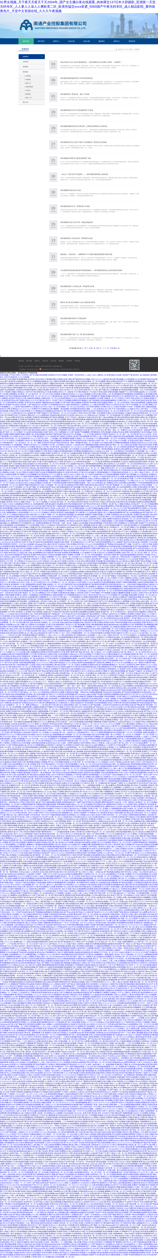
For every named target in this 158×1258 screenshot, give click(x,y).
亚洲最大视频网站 (101, 973)
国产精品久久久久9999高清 (74, 462)
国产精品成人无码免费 (80, 648)
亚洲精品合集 (141, 1094)
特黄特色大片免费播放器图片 (126, 1107)
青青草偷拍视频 (133, 959)
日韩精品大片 (22, 561)
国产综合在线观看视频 (148, 1123)
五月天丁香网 (150, 572)
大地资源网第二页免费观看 (57, 430)
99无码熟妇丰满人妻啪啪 (102, 804)
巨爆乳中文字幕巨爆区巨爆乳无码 (106, 1223)
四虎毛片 (129, 1115)
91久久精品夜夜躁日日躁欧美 (71, 853)
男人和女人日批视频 (45, 485)
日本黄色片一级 (36, 772)
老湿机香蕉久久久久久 (29, 438)
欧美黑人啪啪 (112, 436)
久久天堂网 (71, 1227)
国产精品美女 (114, 1098)
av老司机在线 (110, 502)
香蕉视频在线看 (75, 1037)
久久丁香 (152, 597)
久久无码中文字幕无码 (32, 1037)
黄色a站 (132, 810)
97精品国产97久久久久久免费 (104, 758)
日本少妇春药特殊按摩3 (53, 684)
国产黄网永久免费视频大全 (13, 565)
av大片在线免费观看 (96, 544)
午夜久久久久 (100, 918)
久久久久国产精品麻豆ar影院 (74, 1073)
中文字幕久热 (9, 1191)
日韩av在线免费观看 (137, 402)
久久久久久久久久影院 (19, 476)
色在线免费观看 (32, 449)
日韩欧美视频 (62, 563)
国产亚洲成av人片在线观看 (91, 1221)
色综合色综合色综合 (141, 1109)
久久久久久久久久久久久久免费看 (108, 724)
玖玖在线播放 (40, 624)
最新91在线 (84, 506)
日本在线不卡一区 (120, 794)
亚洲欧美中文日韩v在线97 (47, 918)
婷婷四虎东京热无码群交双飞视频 (101, 599)
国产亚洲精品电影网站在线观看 (123, 789)
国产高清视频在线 (9, 956)
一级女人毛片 (90, 483)
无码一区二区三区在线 (32, 1138)
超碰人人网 (53, 1041)
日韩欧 (134, 487)
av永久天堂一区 (11, 770)
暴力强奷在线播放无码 (47, 533)
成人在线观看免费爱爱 (102, 1066)
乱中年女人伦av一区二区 (49, 407)
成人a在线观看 (25, 550)
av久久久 (75, 1001)
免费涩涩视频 (97, 514)
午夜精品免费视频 (116, 1221)
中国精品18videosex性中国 (107, 821)
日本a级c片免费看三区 (91, 681)
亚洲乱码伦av (146, 870)
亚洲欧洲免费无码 (63, 865)
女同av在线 (44, 872)
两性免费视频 (81, 684)
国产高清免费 (94, 400)
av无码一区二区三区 (98, 550)
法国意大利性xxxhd (37, 665)
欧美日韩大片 (114, 607)
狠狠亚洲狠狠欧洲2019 (107, 732)
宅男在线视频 (105, 432)
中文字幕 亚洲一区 (80, 468)
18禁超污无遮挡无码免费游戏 (134, 1197)
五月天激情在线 (61, 703)
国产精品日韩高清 (60, 443)
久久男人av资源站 (18, 1071)
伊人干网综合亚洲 (122, 557)
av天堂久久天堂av (99, 574)
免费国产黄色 (79, 536)
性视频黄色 (23, 1225)
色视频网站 (152, 626)
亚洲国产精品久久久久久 (147, 559)
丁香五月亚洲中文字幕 (12, 999)
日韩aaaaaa (77, 1149)
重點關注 (61, 361)
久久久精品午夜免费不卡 (119, 407)
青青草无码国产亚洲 (66, 671)
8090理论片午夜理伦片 (138, 963)
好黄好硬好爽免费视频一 (114, 586)
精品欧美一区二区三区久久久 (73, 447)
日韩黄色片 (35, 559)
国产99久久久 (93, 546)
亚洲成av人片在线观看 (22, 1155)
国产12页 (91, 963)
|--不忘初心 (28, 90)
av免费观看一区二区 (53, 557)
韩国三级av (72, 889)
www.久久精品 (75, 474)
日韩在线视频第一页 (98, 555)
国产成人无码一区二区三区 (128, 743)
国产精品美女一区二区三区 (59, 413)
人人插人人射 (85, 540)
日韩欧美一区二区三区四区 (113, 398)
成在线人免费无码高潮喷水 (18, 681)
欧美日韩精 (107, 487)
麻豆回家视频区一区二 (78, 785)
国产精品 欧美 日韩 (130, 813)
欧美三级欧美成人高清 (74, 994)
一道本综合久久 (71, 732)
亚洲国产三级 (145, 567)
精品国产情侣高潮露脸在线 (32, 1187)
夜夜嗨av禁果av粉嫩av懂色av (45, 470)
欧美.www (44, 1056)
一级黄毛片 (107, 728)
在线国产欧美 (56, 1077)
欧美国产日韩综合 (37, 538)
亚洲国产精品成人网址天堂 (141, 1016)
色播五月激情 (80, 798)
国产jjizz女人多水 (96, 1096)
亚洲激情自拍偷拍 (63, 631)
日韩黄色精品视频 (145, 388)
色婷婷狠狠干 (38, 868)
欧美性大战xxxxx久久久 (78, 415)
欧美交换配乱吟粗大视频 (102, 1081)
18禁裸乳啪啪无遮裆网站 (94, 464)
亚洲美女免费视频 (15, 1045)
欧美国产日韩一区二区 (84, 914)
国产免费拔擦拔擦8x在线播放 (91, 1155)
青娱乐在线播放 (130, 1140)
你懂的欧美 (68, 1149)
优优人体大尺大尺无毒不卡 (132, 975)
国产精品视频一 (22, 601)
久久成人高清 (151, 443)
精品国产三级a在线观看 (102, 825)
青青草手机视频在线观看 (76, 483)
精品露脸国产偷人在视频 (23, 836)
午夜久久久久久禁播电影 (80, 997)
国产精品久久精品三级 (44, 1202)
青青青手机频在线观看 (125, 939)
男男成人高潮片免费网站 (134, 517)
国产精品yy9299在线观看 (25, 988)
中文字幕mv (87, 531)
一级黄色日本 (83, 692)
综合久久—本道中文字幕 (45, 789)
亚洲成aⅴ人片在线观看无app (127, 1060)
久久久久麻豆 (31, 563)
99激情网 (114, 882)
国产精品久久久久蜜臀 (14, 870)
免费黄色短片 (12, 567)
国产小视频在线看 (59, 506)
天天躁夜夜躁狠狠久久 (103, 472)
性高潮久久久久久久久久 (98, 648)
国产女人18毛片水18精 (143, 544)
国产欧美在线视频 (143, 703)
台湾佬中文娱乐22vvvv (62, 1155)
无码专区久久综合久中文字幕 (19, 631)
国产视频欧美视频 (103, 396)
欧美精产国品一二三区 (51, 728)
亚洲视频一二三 (80, 434)
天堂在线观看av (129, 1244)
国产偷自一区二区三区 (49, 709)
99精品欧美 (86, 887)
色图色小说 (52, 495)
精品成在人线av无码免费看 (66, 973)
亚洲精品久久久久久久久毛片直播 (12, 1085)
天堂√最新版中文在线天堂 (50, 1033)
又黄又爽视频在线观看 (66, 438)
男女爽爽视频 (148, 624)
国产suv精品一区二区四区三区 (135, 808)
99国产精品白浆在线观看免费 (134, 586)
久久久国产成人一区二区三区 (113, 853)
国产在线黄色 (134, 533)
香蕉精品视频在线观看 (116, 1054)
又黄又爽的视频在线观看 (138, 1212)
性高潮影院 (146, 468)
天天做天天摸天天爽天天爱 (108, 567)
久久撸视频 (56, 610)
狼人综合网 (58, 1043)
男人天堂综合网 (119, 1030)
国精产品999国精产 (86, 1100)
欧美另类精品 (59, 449)
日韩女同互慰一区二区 (21, 423)
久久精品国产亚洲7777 (83, 593)
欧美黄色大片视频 (143, 555)
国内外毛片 (127, 694)
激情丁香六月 (120, 997)
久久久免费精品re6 (37, 411)
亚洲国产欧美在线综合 (39, 555)
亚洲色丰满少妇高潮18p (16, 874)
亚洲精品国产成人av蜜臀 (138, 912)
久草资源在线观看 (50, 1117)
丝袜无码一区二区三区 (36, 510)
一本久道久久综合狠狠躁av (133, 899)
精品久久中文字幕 (34, 1151)
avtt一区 (104, 1229)
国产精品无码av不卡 (17, 1098)
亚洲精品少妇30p (130, 504)
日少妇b (8, 447)
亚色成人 (71, 1168)
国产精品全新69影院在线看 (124, 417)
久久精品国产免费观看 (85, 838)
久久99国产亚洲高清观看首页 (131, 1255)
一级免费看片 (124, 1058)
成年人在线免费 (105, 1013)
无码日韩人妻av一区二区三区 (91, 487)
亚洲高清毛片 (116, 396)
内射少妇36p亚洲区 (22, 614)
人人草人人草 (87, 580)
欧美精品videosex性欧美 (142, 946)
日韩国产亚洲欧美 (16, 1092)
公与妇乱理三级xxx (142, 971)
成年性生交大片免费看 (117, 614)
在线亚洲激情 (7, 887)
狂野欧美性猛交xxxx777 (82, 497)
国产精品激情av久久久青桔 (70, 942)
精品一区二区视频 (41, 916)
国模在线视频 (57, 595)
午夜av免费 (43, 1197)
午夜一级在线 (52, 531)
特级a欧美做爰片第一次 (103, 612)
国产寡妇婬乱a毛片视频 (81, 379)
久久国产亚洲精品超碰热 (135, 392)
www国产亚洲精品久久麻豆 (61, 616)
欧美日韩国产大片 (128, 679)
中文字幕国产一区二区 (57, 711)
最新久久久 (53, 787)
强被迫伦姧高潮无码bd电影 (46, 563)
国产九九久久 (68, 1142)
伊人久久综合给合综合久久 (58, 1181)
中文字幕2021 (85, 783)
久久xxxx (90, 582)
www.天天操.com (76, 749)
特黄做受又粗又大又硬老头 (17, 415)
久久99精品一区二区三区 (122, 734)
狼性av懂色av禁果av (73, 381)
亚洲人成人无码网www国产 (103, 800)
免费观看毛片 (65, 481)
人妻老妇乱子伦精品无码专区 (87, 417)
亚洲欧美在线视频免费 (24, 722)
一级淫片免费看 (68, 385)
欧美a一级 (147, 1157)
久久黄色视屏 (129, 379)
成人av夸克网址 (30, 690)
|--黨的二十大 (28, 97)
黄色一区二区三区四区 (31, 870)
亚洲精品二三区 (26, 641)
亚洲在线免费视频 (95, 523)
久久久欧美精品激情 (49, 891)
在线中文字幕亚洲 (91, 982)
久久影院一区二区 (131, 660)
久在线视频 (136, 749)
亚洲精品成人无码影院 (68, 988)
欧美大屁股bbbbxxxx (116, 1026)
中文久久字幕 (31, 436)
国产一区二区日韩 (129, 434)
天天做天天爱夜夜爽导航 (118, 1145)
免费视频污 (63, 432)
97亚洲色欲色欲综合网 (140, 726)
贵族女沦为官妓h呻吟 (85, 1178)
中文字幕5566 (66, 1047)
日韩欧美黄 (10, 1052)
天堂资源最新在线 (76, 840)
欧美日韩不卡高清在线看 (83, 707)
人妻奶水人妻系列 (130, 992)
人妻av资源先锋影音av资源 (130, 887)
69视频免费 (97, 722)
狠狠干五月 (28, 760)
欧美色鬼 (53, 724)
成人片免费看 (82, 808)
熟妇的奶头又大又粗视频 (54, 893)
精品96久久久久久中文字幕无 (27, 533)
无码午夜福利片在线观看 (145, 846)
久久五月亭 (86, 569)
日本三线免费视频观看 (79, 1102)
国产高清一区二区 (133, 385)
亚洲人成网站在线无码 (66, 796)
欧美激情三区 (71, 1113)
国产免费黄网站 (137, 624)
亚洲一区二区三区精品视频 (28, 859)
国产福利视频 (33, 586)
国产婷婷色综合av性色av (56, 567)
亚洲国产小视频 (47, 383)
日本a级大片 (151, 772)
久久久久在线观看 (63, 1062)
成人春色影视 (104, 914)
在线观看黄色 (128, 861)
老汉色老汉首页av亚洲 (36, 379)
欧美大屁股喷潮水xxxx (125, 715)
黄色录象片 (68, 827)
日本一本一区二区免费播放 (56, 908)
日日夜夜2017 (140, 1221)
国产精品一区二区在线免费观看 (14, 536)
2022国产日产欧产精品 (48, 1227)
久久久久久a (73, 546)
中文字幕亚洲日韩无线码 (47, 933)
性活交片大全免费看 (140, 1113)
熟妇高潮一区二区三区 (8, 1172)
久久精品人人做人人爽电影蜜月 (131, 851)
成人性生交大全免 (36, 1123)
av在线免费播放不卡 (21, 525)
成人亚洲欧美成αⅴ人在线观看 (84, 635)
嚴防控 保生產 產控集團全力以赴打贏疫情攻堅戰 (77, 302)
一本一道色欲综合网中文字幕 (32, 904)
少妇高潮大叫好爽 (39, 1075)
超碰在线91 (28, 673)
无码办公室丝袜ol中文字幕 (13, 781)
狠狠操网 (46, 1123)
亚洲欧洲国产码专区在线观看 (16, 510)
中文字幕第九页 (95, 660)
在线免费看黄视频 (75, 715)
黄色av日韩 (23, 580)
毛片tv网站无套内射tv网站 (113, 656)
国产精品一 (83, 1007)
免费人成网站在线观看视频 (54, 629)
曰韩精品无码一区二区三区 (50, 398)
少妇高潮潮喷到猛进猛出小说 (68, 428)
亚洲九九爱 (18, 629)
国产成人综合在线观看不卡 (120, 904)
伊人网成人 (7, 1168)
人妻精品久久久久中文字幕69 (28, 1132)
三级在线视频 (33, 588)
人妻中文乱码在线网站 (137, 1039)
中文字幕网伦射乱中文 (50, 548)
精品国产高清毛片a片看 (17, 398)
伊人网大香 (4, 681)
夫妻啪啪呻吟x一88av (47, 800)
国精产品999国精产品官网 (92, 853)
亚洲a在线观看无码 (140, 825)
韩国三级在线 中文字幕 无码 (13, 618)
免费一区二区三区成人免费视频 (129, 821)
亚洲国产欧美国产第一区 (54, 453)
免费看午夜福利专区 (114, 519)
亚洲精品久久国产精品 (23, 1233)
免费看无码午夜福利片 (12, 540)
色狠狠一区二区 (110, 508)
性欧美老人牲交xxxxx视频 (15, 502)
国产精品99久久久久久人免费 (57, 1183)
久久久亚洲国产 (104, 423)
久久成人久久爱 (8, 779)
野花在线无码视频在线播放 (132, 536)
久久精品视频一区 (141, 451)
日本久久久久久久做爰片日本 (44, 639)
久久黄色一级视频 (109, 698)
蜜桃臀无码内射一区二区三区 (108, 929)
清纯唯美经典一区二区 (29, 540)
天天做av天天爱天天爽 (77, 1219)
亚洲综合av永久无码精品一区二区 (100, 415)
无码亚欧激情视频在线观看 (77, 578)
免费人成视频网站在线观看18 (36, 652)
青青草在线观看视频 (141, 493)
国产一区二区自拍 (17, 443)
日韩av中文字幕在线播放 (33, 440)
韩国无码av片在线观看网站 (128, 1024)
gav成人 (3, 1088)
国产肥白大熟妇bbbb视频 (15, 880)
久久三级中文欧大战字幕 (106, 388)
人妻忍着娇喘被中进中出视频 (82, 825)
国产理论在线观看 (42, 591)
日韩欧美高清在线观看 (109, 684)
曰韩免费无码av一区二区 (68, 673)
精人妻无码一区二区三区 (16, 791)
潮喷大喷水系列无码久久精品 (44, 755)
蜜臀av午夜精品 (101, 1007)
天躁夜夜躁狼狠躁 (71, 478)
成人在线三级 (100, 1164)
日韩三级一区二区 (123, 878)
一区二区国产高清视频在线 (29, 1026)
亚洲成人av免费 (138, 578)
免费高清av (128, 449)
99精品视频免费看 (129, 582)
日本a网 (45, 483)
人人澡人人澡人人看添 (29, 478)
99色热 (95, 914)
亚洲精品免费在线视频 (135, 1250)
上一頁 (84, 348)
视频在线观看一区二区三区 (58, 758)
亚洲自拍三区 (92, 910)
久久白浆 (141, 466)
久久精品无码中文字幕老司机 (81, 631)
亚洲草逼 (42, 493)
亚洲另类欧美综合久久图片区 (127, 466)
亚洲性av (56, 1252)
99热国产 (24, 576)
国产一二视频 (29, 720)
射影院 (126, 540)
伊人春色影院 (102, 813)
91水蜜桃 (103, 1054)
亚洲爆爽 (36, 1056)
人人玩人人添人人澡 (39, 1094)
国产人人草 (107, 965)
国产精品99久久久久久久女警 (101, 912)
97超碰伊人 (102, 1058)
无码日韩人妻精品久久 (101, 1176)
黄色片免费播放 (140, 715)
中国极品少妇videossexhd (108, 690)
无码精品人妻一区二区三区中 (94, 874)
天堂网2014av (63, 715)
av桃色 (113, 557)
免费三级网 (121, 1018)
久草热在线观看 (22, 512)
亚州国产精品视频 (83, 855)
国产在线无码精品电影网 (55, 421)
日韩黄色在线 (98, 1138)
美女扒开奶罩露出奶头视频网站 (54, 521)
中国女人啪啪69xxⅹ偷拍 (39, 827)
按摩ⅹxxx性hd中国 (63, 1085)
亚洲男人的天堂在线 (25, 567)
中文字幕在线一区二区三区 (143, 999)
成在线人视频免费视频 (40, 711)
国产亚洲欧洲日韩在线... (56, 605)
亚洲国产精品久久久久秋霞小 (145, 614)
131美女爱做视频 (59, 821)
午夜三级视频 (89, 586)
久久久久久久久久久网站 (120, 580)
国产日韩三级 (84, 1217)
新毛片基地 (83, 656)
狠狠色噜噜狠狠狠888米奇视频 (69, 736)
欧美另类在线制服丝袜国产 (73, 504)
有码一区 (119, 388)
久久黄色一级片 (56, 798)
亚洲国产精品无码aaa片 (25, 897)
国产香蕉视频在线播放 (31, 762)
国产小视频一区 (129, 544)
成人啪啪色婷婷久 (10, 766)
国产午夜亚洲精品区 (142, 1088)
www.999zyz (49, 948)
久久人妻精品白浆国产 (14, 893)
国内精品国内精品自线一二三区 (28, 1212)
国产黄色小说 (45, 1200)
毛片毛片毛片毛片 (74, 1115)
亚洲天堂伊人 (54, 390)
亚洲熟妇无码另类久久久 (70, 394)
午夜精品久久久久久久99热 (96, 961)
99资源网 (103, 453)
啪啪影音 (71, 861)
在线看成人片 (19, 453)
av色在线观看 (131, 688)
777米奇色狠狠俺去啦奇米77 (19, 648)
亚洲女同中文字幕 (53, 785)
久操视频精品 (18, 504)
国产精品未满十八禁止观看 (44, 1052)
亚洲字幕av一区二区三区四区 (116, 815)
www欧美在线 (76, 857)
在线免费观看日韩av (98, 855)
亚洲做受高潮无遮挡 (99, 1136)
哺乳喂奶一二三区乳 (46, 889)
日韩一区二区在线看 (111, 686)
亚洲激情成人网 (22, 923)
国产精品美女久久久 (123, 559)
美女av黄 (43, 785)
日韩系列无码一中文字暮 (91, 1107)
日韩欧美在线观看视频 (68, 726)
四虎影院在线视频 (86, 781)
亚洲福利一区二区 (147, 557)
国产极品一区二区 (87, 443)
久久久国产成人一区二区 (45, 500)
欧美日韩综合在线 (38, 931)
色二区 (132, 639)
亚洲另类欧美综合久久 (141, 464)
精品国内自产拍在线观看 (84, 703)
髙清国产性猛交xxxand (46, 863)
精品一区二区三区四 (28, 906)
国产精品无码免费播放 (26, 878)
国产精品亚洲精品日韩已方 (17, 730)
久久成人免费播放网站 (8, 512)
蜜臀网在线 (83, 478)
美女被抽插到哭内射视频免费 (122, 394)
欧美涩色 (71, 872)
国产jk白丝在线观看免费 (79, 584)
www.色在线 (40, 1035)
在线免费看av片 (125, 624)
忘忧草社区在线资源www (112, 705)
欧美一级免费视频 (64, 986)
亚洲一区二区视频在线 (39, 675)
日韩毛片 (61, 565)
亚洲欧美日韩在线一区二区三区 (107, 411)
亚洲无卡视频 (75, 1200)
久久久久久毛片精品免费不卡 (58, 1255)
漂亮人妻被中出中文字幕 (90, 459)
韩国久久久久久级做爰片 (100, 762)
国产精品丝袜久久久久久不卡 (76, 1064)
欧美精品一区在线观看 (144, 1068)
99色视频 (91, 1007)
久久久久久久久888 (10, 413)
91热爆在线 (77, 827)
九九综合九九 (53, 717)
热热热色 (24, 588)
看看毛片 (78, 671)
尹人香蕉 (108, 1170)
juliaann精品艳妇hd (40, 633)
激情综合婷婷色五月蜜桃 (45, 997)
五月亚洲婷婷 (120, 643)
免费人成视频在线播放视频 (37, 1047)
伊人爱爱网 (101, 610)
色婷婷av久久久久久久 (39, 1126)
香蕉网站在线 (58, 912)
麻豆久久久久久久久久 (96, 1102)
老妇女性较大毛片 (59, 925)
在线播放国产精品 (39, 567)
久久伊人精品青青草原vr (13, 489)
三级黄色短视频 (88, 918)
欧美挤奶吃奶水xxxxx (76, 758)
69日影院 (70, 849)
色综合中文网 (5, 409)
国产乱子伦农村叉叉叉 (51, 388)
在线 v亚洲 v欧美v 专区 (72, 459)
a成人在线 (74, 476)
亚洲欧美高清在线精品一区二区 (85, 388)
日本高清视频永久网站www (67, 654)
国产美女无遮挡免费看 (102, 1142)
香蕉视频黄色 (48, 542)
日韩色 (77, 605)
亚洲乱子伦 (94, 1052)
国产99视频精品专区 (142, 1119)
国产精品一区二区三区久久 (99, 675)
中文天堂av (84, 1185)
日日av (147, 1018)
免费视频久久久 (65, 739)
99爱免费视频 (105, 904)
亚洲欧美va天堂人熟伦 (79, 1236)
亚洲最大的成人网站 (64, 379)
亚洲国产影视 (118, 912)
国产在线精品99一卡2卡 (56, 614)
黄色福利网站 (132, 525)
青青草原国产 (91, 880)
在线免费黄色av (23, 895)
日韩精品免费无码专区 (34, 914)
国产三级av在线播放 (106, 417)
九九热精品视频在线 (24, 855)
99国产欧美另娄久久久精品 (14, 552)
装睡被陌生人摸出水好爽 (143, 1020)
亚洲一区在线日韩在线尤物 (83, 1142)
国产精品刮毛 (37, 542)
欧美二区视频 (32, 656)
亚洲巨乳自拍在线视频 (91, 772)
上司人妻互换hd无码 (105, 1041)
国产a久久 (86, 550)
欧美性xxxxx (10, 1104)
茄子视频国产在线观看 (30, 493)
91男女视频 (26, 743)
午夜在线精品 (121, 409)
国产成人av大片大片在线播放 (106, 595)
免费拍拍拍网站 (148, 536)
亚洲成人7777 (128, 933)
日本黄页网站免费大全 (106, 910)
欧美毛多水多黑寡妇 (114, 574)
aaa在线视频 (83, 523)
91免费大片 (36, 548)
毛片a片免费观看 (146, 927)
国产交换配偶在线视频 (133, 597)
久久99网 (106, 514)
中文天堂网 (146, 768)
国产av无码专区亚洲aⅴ (141, 548)
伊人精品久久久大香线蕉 (85, 455)
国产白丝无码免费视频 (129, 1164)
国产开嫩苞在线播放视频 (142, 1115)
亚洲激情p (84, 1255)
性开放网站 (51, 753)
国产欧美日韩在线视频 (92, 806)
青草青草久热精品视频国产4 (67, 512)
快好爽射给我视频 (15, 696)
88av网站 (66, 440)
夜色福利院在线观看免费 (67, 1117)
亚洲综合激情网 (95, 863)
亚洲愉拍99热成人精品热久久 (146, 584)
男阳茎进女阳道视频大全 (67, 514)
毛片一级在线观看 (44, 489)
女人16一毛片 (143, 481)
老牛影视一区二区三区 (114, 1168)
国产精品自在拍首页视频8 (113, 709)
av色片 (121, 660)
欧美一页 (139, 637)
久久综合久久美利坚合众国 (96, 923)
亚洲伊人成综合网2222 (83, 698)
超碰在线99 (62, 696)
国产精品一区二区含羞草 (9, 1200)
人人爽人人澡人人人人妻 (55, 635)
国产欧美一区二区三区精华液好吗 (111, 591)
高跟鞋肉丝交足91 (71, 916)
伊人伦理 (123, 525)
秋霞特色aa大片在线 (43, 392)
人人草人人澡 (60, 810)
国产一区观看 (50, 1217)
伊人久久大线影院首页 (30, 889)
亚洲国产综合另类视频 (128, 474)
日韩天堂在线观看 (51, 796)
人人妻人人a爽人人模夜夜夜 (121, 529)
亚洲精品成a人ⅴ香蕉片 (144, 810)
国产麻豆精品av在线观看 (72, 580)
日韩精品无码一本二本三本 (59, 1172)
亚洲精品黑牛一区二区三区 (114, 925)
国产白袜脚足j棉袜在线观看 (79, 607)
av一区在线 (98, 838)
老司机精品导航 (114, 546)
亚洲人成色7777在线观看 (109, 459)
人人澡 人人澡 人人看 (47, 1026)
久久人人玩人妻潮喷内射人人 (14, 942)
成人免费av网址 (100, 673)
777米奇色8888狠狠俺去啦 (145, 483)
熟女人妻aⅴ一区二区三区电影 (85, 1045)
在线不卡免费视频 (95, 728)
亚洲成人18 (124, 937)
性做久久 (39, 419)
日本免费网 (136, 1043)
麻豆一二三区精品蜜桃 (71, 597)
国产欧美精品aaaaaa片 (27, 703)
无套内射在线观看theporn (93, 751)
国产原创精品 (39, 849)
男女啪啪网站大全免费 (95, 398)
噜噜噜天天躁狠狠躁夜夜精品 (127, 840)
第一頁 (93, 348)
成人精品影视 (96, 1204)
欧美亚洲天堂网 (149, 1066)
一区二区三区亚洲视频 (23, 643)
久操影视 (81, 512)
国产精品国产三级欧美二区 (135, 671)
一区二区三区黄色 (55, 426)
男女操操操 (32, 1011)
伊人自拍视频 (125, 662)
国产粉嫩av (112, 576)
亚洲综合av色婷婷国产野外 (80, 1062)
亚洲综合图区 (142, 487)
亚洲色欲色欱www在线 (115, 618)
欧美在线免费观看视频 (100, 749)
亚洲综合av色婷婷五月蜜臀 (97, 671)
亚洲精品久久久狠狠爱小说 (130, 607)
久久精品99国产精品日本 (41, 546)
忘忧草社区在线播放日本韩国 (137, 453)
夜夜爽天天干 (28, 639)
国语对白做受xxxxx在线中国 (144, 880)
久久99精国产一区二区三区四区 (68, 601)
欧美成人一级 (18, 787)
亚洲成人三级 (48, 440)
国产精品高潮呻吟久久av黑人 (109, 1039)
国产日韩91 (100, 868)
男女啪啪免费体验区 (65, 451)
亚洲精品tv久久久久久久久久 (21, 409)
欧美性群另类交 (9, 400)
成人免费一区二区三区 (148, 552)
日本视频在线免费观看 (121, 443)
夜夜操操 (106, 462)
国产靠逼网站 (147, 868)
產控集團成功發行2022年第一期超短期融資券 (76, 222)
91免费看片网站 (104, 381)
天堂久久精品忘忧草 (23, 1009)
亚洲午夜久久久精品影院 (115, 610)
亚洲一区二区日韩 (83, 762)
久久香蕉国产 (121, 669)
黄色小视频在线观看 (148, 407)
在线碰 (92, 882)
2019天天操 (59, 722)
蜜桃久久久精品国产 (42, 724)
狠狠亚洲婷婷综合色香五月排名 (15, 457)
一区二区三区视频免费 (25, 1172)
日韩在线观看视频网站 (108, 400)
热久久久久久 (112, 1028)
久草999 (57, 500)
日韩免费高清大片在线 (138, 1052)
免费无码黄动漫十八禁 (132, 1062)
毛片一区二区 (34, 1079)
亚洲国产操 (138, 514)
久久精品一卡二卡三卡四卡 (104, 643)
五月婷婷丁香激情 (66, 457)
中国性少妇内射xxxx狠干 (80, 660)
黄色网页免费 (34, 688)
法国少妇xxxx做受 (91, 745)
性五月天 (70, 434)
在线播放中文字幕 (40, 451)
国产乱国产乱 (78, 717)
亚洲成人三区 (106, 394)
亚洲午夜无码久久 (147, 720)
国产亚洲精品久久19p (108, 1011)
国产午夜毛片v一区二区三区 (75, 519)
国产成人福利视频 (91, 690)
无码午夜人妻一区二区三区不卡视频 (20, 451)
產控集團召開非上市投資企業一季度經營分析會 (77, 286)
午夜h (68, 544)
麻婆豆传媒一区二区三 (128, 1225)
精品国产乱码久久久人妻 (82, 1136)
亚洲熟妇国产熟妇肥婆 (37, 519)
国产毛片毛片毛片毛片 (96, 430)
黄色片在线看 (9, 819)
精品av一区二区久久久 (31, 692)
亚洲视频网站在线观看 (132, 736)
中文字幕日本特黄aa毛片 (39, 654)
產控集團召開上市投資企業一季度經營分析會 (76, 238)
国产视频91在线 (111, 489)
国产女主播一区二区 (52, 817)
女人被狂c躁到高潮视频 (116, 671)
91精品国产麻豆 (32, 777)
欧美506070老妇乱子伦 (83, 502)
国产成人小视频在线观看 (21, 669)
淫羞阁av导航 (151, 679)
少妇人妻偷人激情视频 (94, 906)
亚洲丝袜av (121, 421)
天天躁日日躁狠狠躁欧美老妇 (40, 517)
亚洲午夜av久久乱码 (138, 753)
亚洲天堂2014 (112, 476)
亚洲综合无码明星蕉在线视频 (50, 385)
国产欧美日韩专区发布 (141, 400)
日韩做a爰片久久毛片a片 (100, 1145)
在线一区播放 (130, 603)
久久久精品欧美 (142, 474)
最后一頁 (116, 348)
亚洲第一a (125, 440)
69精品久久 (119, 1022)
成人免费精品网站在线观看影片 (17, 426)
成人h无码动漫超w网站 (125, 550)
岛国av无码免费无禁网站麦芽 (36, 942)
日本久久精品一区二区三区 (32, 388)
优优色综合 (18, 910)
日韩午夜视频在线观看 (15, 698)
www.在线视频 (85, 394)
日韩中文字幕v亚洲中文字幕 (136, 626)
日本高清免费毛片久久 (88, 449)
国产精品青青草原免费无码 (98, 584)
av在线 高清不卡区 (87, 489)
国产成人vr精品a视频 (98, 836)
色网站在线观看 (148, 732)
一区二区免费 (103, 808)
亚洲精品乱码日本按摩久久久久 (98, 529)
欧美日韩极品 (147, 432)
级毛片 (95, 959)
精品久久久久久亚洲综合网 (38, 717)
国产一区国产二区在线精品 (89, 1214)
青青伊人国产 (101, 1111)
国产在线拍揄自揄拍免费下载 (144, 1242)
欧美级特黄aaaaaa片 (31, 787)
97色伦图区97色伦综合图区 (42, 1252)
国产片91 (105, 485)
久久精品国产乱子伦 (37, 817)
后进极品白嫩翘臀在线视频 (120, 593)
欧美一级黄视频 (21, 1208)
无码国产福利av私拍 (22, 779)
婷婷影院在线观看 (142, 603)
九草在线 (14, 724)
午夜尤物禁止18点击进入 (16, 582)
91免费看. (20, 402)
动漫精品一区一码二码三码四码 (58, 584)
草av (80, 559)
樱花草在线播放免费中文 (53, 980)
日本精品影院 (41, 421)
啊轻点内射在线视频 (133, 497)
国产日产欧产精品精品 (61, 679)
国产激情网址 (30, 419)
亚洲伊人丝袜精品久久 (98, 637)
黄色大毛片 (63, 872)
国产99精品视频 (90, 1130)
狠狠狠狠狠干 (7, 1058)
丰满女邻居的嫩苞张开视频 (21, 1003)
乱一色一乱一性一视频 (32, 443)
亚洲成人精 (17, 658)
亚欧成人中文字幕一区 (44, 447)
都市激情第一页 (38, 855)
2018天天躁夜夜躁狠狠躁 (111, 927)
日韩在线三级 (34, 468)
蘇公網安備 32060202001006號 (50, 369)
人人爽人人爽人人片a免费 (120, 741)
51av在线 (81, 658)
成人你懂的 (86, 777)
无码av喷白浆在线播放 (82, 842)
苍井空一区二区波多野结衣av (49, 1164)
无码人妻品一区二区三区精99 (114, 447)
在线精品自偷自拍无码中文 (59, 415)
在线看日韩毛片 (17, 1159)
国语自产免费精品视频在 (32, 1134)
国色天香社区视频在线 (130, 1227)
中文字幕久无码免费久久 (110, 428)
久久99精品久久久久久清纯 (131, 787)
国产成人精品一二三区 (52, 1206)
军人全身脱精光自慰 (103, 882)
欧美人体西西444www (53, 646)
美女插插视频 (15, 599)
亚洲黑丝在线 (93, 665)
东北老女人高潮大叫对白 (79, 413)
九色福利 (67, 893)
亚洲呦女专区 (20, 1104)
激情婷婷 (55, 935)
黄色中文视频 (52, 451)
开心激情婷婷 (126, 396)
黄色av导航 (17, 887)
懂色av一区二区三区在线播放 (81, 804)
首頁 (126, 49)
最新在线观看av (48, 1107)
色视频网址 (147, 897)
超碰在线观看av (5, 1250)
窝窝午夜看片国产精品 (74, 652)
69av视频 (31, 650)
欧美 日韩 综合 (106, 844)
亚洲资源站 (33, 485)
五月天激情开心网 (12, 1223)
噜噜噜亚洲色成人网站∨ (71, 1145)
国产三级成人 (38, 1071)
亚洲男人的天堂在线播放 (115, 413)
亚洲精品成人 (7, 423)
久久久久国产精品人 (127, 876)
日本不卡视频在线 (65, 992)
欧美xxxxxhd (114, 1056)
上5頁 (97, 348)
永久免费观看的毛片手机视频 (17, 523)
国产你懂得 (61, 436)
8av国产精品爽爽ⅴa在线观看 (119, 457)
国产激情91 (40, 967)
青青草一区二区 (72, 821)
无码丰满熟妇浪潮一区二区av (62, 497)
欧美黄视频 (79, 722)
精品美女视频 (152, 635)
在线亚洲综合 (86, 810)
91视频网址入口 (145, 1009)
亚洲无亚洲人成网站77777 (144, 1047)
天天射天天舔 (129, 398)
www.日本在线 (133, 430)
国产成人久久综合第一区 (145, 434)
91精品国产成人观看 (115, 899)
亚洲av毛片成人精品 (141, 673)
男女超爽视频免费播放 (109, 739)
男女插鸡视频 (33, 770)
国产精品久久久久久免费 (108, 713)
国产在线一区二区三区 (36, 396)
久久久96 (144, 973)
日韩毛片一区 (23, 717)
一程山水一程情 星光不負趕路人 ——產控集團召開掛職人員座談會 (84, 174)
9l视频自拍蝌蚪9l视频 (16, 434)
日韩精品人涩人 (69, 798)
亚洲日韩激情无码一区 (36, 428)
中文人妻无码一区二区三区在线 (114, 497)
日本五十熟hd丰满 (66, 388)
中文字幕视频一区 (14, 798)
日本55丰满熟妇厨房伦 (34, 791)
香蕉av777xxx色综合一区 (118, 959)
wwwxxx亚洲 (28, 986)
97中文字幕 (55, 620)
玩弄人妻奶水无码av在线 (56, 1079)
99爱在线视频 (113, 392)
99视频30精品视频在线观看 (46, 804)
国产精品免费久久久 (103, 603)
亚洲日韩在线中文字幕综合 (40, 669)
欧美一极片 (86, 834)
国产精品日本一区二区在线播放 (140, 1071)
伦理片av (91, 656)
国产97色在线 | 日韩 (22, 817)
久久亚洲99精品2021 (54, 404)
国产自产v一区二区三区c (64, 863)
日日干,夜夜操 (84, 1195)
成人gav (121, 684)
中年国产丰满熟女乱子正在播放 (23, 447)
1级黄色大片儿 (10, 1164)
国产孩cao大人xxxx (83, 1060)
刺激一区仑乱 (106, 863)
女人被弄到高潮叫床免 (52, 648)
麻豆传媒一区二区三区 (144, 563)
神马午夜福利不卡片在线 (26, 1068)
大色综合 (44, 1151)
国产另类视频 (92, 396)
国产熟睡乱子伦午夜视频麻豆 (27, 474)
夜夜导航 (46, 901)
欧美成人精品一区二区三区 (110, 500)
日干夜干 (14, 789)
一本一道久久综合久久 (113, 440)
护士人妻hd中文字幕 (11, 827)
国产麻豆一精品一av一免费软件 (116, 430)
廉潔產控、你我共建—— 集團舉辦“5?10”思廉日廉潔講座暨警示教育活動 (86, 254)
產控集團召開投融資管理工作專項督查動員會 (76, 78)
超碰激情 (143, 635)
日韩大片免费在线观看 (8, 474)
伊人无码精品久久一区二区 (116, 527)
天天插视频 (88, 626)
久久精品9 (102, 476)
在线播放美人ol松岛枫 (15, 1066)
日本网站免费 (133, 523)
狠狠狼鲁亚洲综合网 (93, 419)
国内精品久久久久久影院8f (46, 436)
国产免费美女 (127, 825)
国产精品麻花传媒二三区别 (17, 796)
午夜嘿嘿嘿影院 (50, 1085)
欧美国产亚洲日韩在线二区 (35, 1098)
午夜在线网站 (146, 787)
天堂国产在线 (64, 1250)
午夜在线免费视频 (70, 764)
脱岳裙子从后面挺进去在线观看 (97, 1098)
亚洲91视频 (88, 870)
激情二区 (149, 1030)
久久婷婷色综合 (66, 817)
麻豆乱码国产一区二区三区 (103, 870)
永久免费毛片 (112, 673)
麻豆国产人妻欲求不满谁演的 (30, 709)
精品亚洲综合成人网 (112, 1189)
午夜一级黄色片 (35, 779)
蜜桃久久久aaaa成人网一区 (55, 732)
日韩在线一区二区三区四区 (68, 1223)
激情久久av (99, 443)
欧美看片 (55, 1195)
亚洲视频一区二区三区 (99, 576)
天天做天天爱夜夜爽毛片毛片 (79, 500)
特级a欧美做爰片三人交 (146, 986)
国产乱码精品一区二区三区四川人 (113, 1204)
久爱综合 (52, 512)
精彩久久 (151, 531)
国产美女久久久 (149, 711)
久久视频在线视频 (105, 521)
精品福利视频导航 (37, 508)
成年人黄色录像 (107, 736)
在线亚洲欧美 (21, 775)
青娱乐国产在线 (64, 1200)
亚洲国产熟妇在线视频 (38, 466)
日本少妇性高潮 (38, 643)
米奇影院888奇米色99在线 (103, 533)
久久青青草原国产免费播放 (90, 736)
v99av (57, 457)
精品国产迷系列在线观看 (68, 1003)
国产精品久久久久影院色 (55, 694)
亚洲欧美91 (65, 785)
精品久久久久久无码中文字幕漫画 (103, 1060)
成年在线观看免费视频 (20, 654)
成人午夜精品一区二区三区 (65, 639)
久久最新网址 (135, 557)
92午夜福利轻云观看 (82, 1174)
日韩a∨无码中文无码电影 (119, 631)
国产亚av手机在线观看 (17, 842)
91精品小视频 (63, 546)
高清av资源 (110, 832)
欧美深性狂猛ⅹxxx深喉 (37, 927)
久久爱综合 (84, 766)
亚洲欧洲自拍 (89, 485)
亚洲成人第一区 (15, 455)
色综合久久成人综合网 (89, 817)
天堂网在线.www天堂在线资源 (122, 514)
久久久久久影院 (9, 1134)
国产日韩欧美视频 (86, 620)
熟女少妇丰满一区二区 (68, 390)
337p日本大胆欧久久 (130, 1096)
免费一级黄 (76, 489)
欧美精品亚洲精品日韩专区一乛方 (143, 681)
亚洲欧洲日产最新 (95, 819)
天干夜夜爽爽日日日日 (125, 1238)
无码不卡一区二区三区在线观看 (140, 965)
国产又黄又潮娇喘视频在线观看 (49, 802)
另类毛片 (130, 1020)
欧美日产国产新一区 (118, 895)
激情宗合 (43, 1212)
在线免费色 (68, 635)
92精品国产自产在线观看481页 (133, 1151)
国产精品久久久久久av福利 (93, 840)
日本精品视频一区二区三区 (67, 1041)
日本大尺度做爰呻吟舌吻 (56, 994)
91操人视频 (10, 990)
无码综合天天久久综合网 (19, 459)
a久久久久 (107, 1236)
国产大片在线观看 (37, 1155)
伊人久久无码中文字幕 (54, 597)
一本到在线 (88, 1162)
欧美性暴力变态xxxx (82, 1197)
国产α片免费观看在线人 (39, 857)
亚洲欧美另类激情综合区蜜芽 (69, 1058)
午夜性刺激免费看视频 (27, 662)
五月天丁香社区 (70, 417)
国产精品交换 (17, 1016)
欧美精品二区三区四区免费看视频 (82, 937)
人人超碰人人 (146, 736)
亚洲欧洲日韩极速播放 (40, 417)
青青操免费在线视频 (130, 388)
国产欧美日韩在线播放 (134, 916)
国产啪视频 (88, 696)
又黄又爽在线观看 (12, 1026)
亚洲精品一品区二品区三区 (121, 720)
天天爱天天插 (41, 462)
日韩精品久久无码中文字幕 (26, 392)
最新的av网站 (97, 497)
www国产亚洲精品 (133, 758)
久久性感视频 (91, 1252)
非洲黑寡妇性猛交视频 (66, 593)
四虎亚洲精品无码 (112, 855)
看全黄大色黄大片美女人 (133, 762)
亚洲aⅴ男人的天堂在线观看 (76, 614)
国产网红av (36, 1109)
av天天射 (73, 762)
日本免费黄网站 (98, 588)
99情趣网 (78, 730)
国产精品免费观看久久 (143, 546)
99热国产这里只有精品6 (126, 1094)
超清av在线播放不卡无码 (50, 808)
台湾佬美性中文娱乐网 (41, 641)
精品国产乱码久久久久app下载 (95, 1202)
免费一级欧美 (112, 1007)
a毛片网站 (22, 472)
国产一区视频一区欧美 (107, 559)
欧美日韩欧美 (148, 478)
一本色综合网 (130, 584)
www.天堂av (90, 815)
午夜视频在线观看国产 (12, 1176)
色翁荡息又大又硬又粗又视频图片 (32, 684)
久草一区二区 (110, 548)
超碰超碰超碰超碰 (73, 506)
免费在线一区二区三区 (20, 1079)
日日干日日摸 (93, 521)
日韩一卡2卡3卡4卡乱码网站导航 (84, 1111)
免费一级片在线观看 (71, 449)
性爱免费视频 (87, 1028)
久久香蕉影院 (81, 565)
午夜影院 (17, 478)
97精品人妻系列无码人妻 (29, 802)
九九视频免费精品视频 (66, 698)
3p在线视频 (58, 529)
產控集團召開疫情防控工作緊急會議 (73, 318)
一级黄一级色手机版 (42, 1178)
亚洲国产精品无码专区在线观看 (16, 726)
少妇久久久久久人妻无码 (99, 379)
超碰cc (114, 1094)
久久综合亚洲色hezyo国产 (63, 1136)
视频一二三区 (91, 409)
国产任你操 (34, 1121)
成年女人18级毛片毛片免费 (92, 385)
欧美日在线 (135, 770)
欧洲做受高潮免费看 (33, 1104)
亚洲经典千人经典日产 (53, 626)
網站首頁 (21, 361)
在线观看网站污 (139, 394)
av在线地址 (40, 658)
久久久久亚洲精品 (79, 884)
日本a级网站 (125, 819)
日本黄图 (141, 1077)
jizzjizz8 (114, 1149)
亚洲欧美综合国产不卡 (119, 381)
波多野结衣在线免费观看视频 (104, 582)
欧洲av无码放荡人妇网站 (58, 783)
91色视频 (106, 633)
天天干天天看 (132, 794)
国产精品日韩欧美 (57, 895)
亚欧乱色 (99, 872)
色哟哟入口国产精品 (89, 846)
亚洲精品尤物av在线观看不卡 (88, 1079)
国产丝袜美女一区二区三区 (56, 466)
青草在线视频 (49, 1193)
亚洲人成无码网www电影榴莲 (124, 483)
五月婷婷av (95, 794)
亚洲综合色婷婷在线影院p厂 (117, 481)
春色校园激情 (115, 462)
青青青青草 (7, 544)
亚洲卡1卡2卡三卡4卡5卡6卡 (143, 901)
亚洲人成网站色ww (107, 806)
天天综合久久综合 (6, 504)
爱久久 (152, 464)
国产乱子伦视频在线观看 (73, 453)
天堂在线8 (78, 385)
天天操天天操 (26, 430)
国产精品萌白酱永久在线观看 (38, 578)
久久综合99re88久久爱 (11, 1111)
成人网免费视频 (55, 734)
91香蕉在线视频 (149, 791)
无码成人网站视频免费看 (94, 624)
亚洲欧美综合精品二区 (115, 637)
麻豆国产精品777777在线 (28, 481)
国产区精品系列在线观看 (25, 952)
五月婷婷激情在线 (123, 963)
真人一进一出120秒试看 (94, 1088)
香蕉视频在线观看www (17, 982)
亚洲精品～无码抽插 (26, 1195)
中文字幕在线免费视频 (111, 474)
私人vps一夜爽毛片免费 (139, 662)
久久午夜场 (41, 637)
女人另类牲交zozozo (16, 965)
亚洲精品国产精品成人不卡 (75, 906)
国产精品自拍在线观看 (124, 548)
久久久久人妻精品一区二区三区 (136, 610)
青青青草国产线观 (64, 741)
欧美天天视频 (65, 1189)
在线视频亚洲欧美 (127, 546)
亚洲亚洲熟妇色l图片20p (143, 686)
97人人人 (148, 1223)
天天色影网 (66, 1233)
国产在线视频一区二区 (128, 428)
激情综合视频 (22, 1242)
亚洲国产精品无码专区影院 (142, 445)
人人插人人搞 (66, 493)
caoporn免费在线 (54, 1047)
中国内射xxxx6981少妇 (95, 440)
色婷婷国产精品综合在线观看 (77, 1121)
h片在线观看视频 (145, 500)
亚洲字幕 (102, 597)
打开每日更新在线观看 (58, 599)
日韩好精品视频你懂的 (123, 832)
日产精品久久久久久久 (30, 1197)
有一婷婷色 (47, 610)
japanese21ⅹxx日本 (35, 561)
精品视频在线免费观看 (149, 749)
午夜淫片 (21, 766)
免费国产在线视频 (138, 1185)
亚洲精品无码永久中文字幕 (37, 605)
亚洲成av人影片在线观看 (69, 720)
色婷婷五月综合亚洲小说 (144, 948)
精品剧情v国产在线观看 (92, 510)
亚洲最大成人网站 (139, 449)
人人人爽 (92, 404)
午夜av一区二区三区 (11, 449)
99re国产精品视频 (125, 1073)
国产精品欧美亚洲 (17, 660)
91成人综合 (70, 605)
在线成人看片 (104, 569)
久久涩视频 (4, 1030)
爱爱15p (142, 1162)
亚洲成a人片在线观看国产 (29, 1062)
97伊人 (138, 409)
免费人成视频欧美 (105, 791)
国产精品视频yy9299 (45, 713)
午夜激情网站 (97, 789)
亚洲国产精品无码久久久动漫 (56, 861)
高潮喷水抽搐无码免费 (125, 667)
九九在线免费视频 (118, 603)
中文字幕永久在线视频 (89, 567)
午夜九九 (100, 639)
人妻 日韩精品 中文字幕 (71, 931)
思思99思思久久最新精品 (79, 404)
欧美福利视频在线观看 (14, 861)
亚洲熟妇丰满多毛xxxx (138, 443)
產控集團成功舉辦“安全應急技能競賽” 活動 (75, 158)
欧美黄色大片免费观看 (104, 1242)
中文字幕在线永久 (119, 612)
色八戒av (65, 880)
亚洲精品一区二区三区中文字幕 (31, 950)
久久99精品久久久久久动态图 (14, 652)
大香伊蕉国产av (70, 383)
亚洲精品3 (3, 637)
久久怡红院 (52, 502)
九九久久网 (28, 728)
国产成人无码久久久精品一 (85, 872)
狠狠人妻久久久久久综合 (98, 677)
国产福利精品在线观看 (76, 982)
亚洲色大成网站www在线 (26, 865)
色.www (112, 997)
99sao (135, 1138)
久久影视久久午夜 (135, 937)
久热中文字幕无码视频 (19, 1047)
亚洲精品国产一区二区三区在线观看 (129, 732)
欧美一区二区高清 (31, 766)
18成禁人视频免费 (43, 923)
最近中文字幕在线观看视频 (145, 426)
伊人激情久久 (99, 586)
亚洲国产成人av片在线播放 (101, 842)
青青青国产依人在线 (73, 810)
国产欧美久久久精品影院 (90, 931)
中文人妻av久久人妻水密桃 (52, 884)
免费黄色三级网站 (66, 588)
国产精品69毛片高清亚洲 (68, 612)
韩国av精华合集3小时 (90, 1083)
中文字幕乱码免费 (97, 834)
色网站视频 (129, 476)
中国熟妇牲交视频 (71, 692)
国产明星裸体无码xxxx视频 (50, 1020)
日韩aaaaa (38, 544)
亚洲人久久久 (127, 400)
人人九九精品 (9, 614)
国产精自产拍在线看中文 (36, 1242)
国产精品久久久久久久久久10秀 (114, 385)
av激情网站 (45, 1037)
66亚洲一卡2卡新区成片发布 (141, 457)
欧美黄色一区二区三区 (50, 464)
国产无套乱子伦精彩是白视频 (107, 616)
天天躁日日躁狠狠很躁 (125, 698)
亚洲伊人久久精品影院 (57, 1056)
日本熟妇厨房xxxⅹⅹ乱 (128, 470)
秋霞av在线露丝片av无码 (32, 464)
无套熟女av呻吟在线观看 (135, 438)
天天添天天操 (66, 618)
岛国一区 (70, 536)
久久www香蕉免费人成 (125, 493)
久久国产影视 (81, 582)
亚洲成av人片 (100, 455)
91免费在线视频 (29, 1058)
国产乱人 (7, 1073)
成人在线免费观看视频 (63, 637)
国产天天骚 (38, 603)
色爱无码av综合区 (88, 411)
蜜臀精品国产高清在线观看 (34, 1142)
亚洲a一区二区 (28, 1016)
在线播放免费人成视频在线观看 (33, 707)
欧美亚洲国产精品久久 (105, 404)
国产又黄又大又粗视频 (63, 400)
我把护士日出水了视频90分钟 (45, 973)
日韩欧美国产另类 (140, 436)
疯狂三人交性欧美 (32, 872)
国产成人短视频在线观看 (121, 753)
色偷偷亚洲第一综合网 (117, 916)
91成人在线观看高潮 (73, 567)
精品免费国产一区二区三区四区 (139, 889)
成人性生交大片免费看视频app (35, 745)
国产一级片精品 (58, 779)
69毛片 (34, 574)
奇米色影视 (11, 923)
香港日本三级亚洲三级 (33, 838)
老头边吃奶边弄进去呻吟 (50, 1168)
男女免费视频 (38, 698)
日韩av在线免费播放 (14, 764)
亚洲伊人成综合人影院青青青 (14, 741)
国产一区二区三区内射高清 (94, 1187)
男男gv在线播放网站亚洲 (65, 603)
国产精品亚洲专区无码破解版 (146, 495)
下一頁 (88, 348)
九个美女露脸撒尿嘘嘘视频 (117, 453)
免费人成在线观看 (50, 698)
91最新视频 (92, 1020)
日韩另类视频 (7, 1227)
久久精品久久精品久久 (76, 1140)
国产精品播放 (95, 711)
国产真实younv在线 (128, 971)
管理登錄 (77, 361)
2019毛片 (53, 1062)
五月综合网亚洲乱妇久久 (55, 519)
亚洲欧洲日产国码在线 (91, 453)
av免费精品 (80, 891)
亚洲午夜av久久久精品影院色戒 (17, 521)
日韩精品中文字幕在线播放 (17, 1018)
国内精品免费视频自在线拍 (84, 701)
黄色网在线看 (90, 1073)
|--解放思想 (28, 94)
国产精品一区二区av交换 (66, 502)
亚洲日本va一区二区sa (11, 1210)
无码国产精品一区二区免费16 (14, 569)
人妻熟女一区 (48, 1071)
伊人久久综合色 (34, 681)
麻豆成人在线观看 (61, 1119)
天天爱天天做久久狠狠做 (66, 891)
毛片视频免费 (149, 381)
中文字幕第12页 (97, 654)
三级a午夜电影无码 (108, 1107)
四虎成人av (87, 749)
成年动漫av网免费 (62, 950)
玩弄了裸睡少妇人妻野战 (25, 624)
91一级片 (34, 929)
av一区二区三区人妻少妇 (129, 827)
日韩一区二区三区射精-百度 (67, 933)
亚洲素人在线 (107, 1233)
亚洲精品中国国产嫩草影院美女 (40, 832)
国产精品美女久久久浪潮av (58, 1246)
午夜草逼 (78, 775)
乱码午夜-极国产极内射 (129, 500)
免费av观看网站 (19, 830)
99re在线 (37, 622)
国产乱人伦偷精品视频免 (122, 1041)
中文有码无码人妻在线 (44, 1229)
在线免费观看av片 (34, 758)
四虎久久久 (104, 1166)
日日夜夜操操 (24, 686)
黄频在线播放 (80, 419)
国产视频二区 (34, 487)
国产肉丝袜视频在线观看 (13, 1054)
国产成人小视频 (117, 504)
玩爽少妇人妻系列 (35, 610)
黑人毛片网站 (86, 605)
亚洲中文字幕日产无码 (135, 1202)
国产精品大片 (49, 999)
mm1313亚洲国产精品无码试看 (146, 379)
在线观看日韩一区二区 (103, 1149)
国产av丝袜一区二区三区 (139, 419)
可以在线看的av (38, 1193)
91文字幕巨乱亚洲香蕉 (135, 565)
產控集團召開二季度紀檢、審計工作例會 (74, 94)
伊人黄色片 (78, 1170)
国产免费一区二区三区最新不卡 (14, 432)
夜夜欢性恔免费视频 (101, 889)
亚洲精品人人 (134, 635)
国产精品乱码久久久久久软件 (16, 578)
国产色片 (27, 1166)
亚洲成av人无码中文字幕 (111, 510)
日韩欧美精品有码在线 (120, 472)
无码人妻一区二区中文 (120, 635)
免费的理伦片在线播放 (108, 1077)
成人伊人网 (71, 610)
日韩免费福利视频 (28, 635)
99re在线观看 (49, 510)
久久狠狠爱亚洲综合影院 (144, 1026)
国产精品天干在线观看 (44, 906)
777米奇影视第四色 (99, 481)
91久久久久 (127, 730)
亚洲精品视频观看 (95, 692)
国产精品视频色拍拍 (46, 1121)
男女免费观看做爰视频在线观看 (101, 944)
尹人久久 (129, 745)
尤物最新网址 (12, 876)
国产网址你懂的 (71, 1079)
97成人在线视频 (27, 544)
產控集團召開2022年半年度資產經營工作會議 (76, 110)
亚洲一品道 (19, 728)
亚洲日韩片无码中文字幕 (23, 542)
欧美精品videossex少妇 (131, 574)
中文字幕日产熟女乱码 (68, 808)
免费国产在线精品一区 (93, 755)
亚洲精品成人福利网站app (143, 923)
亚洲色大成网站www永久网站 (113, 1140)
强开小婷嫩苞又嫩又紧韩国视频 (88, 844)
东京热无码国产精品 (106, 1083)
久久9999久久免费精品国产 (43, 975)
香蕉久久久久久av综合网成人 (34, 806)
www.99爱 (11, 417)
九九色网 (120, 476)
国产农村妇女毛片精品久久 (120, 931)
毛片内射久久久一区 (90, 1151)
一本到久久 (149, 1003)
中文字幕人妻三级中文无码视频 (54, 419)
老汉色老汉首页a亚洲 (140, 1231)
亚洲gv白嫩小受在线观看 (131, 838)
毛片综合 (23, 449)
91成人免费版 (46, 1024)
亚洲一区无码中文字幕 (106, 1113)
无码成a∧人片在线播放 (89, 495)
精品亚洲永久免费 (112, 937)
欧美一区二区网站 (83, 491)
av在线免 (141, 510)
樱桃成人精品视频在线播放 (146, 929)
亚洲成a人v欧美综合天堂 (136, 620)
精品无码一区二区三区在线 (32, 1136)
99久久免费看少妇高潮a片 (117, 677)
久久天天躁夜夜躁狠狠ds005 (80, 1126)
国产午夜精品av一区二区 (100, 491)
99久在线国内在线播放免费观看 (123, 1134)
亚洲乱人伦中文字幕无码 (54, 775)
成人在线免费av (135, 747)
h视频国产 (122, 392)
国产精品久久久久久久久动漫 (59, 944)
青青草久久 (141, 908)
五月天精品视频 (73, 783)
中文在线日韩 (90, 1206)
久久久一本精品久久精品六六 (77, 599)
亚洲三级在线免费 (56, 459)
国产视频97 (139, 789)
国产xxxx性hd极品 (15, 464)
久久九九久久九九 (134, 633)
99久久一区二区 (151, 472)
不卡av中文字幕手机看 (101, 631)
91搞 (147, 586)
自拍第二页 (14, 472)
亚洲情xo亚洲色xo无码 (21, 508)
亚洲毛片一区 (16, 544)
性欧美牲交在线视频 (109, 939)
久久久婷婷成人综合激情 (21, 1126)
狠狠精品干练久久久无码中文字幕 (135, 1168)
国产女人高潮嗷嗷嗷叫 (123, 726)
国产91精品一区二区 (117, 1090)
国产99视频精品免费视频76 (76, 396)
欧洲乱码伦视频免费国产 (56, 686)
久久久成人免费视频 (127, 605)
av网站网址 (125, 569)
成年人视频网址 (126, 578)
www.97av (71, 927)
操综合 (71, 548)
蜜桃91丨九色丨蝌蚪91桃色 (29, 1223)
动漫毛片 (137, 933)
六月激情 (93, 639)
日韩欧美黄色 (44, 781)
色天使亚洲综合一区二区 (74, 859)
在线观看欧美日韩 (97, 605)
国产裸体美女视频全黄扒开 (110, 470)
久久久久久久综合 (39, 994)
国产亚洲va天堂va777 (117, 531)
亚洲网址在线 (70, 565)
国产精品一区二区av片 (138, 1130)
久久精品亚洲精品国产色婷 (140, 904)
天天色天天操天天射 (99, 1028)
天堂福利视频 (34, 525)
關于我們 (29, 361)
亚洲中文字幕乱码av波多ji (142, 800)
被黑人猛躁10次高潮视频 (113, 536)
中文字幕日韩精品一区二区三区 (120, 749)
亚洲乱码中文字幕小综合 (33, 1159)
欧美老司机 (50, 1030)
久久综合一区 (62, 1227)
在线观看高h (59, 478)
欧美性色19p (25, 734)
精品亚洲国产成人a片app (36, 920)
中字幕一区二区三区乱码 (23, 939)
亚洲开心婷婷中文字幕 (8, 586)
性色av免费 (52, 631)
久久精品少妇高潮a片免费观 (81, 481)
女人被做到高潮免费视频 (54, 967)
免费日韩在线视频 (50, 569)
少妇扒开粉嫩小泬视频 (26, 527)
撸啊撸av (101, 745)
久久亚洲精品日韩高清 (50, 1250)
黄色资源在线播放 (30, 713)
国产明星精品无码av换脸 (38, 531)
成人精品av (34, 1013)
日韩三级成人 (42, 631)
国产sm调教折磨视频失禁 (94, 447)
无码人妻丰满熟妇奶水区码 (77, 430)
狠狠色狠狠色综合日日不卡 (145, 984)
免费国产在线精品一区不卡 (113, 992)
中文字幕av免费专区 (94, 434)
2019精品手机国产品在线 (36, 472)
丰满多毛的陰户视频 (149, 497)
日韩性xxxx (86, 705)
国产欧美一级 (57, 447)
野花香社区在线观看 (93, 802)
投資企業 (45, 361)
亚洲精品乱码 (44, 459)
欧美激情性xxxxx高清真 (30, 455)
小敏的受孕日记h (71, 1128)
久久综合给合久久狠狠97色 (61, 489)
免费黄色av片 (144, 684)
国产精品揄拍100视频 (117, 1176)
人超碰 (97, 980)
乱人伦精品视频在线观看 (92, 859)
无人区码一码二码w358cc (47, 696)
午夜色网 (65, 840)
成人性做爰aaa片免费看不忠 (114, 572)
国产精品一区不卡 (78, 923)
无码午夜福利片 (101, 891)
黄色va (131, 948)
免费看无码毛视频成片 (136, 381)
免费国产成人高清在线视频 (35, 434)
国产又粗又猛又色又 (56, 705)
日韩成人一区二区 (31, 502)
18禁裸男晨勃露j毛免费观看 (118, 781)
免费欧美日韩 (144, 1174)
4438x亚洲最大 (5, 445)
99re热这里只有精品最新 (112, 692)
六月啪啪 (60, 791)
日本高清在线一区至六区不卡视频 (42, 815)
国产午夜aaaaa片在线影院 (34, 1085)
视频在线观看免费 (147, 755)
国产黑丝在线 (54, 523)
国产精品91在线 (72, 521)
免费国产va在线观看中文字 (121, 978)
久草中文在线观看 (84, 654)
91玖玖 (131, 760)
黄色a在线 (77, 834)
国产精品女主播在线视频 (13, 388)
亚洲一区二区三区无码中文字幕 (11, 692)
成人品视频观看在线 (48, 491)
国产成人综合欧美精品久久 (44, 527)
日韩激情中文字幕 (71, 559)
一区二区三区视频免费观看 (87, 747)
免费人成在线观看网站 (100, 531)
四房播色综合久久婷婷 (55, 462)
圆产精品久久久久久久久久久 (144, 618)
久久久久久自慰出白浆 (57, 1138)
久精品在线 (128, 445)
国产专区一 (122, 1033)
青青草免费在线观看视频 (130, 1128)
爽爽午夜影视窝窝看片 (133, 432)
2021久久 (9, 920)
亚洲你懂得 (152, 741)
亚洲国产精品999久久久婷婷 (112, 722)
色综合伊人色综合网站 (8, 379)
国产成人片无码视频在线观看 (112, 717)
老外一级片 (128, 1005)
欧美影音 (12, 381)
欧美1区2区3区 (119, 404)
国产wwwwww (80, 694)
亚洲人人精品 (99, 726)
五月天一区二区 (131, 643)
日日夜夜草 (129, 675)
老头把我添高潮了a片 (140, 994)
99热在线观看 (129, 538)
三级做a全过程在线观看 (48, 851)
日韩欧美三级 (152, 785)
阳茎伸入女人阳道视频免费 (34, 504)
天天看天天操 (50, 624)
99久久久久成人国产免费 (97, 390)
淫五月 (114, 863)
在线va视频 (86, 734)
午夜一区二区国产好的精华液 (91, 474)
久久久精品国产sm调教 (59, 901)
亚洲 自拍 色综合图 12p (126, 713)
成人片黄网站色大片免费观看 (33, 1045)
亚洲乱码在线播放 (132, 1121)
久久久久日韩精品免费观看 (118, 810)
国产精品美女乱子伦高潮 (37, 404)
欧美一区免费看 (135, 407)
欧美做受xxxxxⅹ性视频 (65, 701)
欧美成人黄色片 (145, 1206)
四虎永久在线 (76, 495)
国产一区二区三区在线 (100, 810)
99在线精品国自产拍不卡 (29, 1185)
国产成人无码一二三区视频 (47, 438)
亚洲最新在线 (34, 601)
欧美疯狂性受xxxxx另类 (22, 383)
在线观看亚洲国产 (61, 607)
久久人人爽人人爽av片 (137, 472)
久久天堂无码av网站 (13, 1121)
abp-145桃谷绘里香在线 (21, 1250)
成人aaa (142, 629)
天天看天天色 (9, 817)
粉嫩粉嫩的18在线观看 (46, 478)
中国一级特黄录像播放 (105, 449)
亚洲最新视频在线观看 (133, 468)
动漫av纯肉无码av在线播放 (125, 502)
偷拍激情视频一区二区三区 (93, 878)
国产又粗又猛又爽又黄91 (72, 426)
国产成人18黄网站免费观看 (41, 497)
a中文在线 (26, 783)
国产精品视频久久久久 (93, 933)
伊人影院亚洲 (90, 519)
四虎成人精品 (25, 1191)
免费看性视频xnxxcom (12, 677)
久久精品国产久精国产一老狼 (35, 874)
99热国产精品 (140, 722)
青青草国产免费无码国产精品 (55, 434)
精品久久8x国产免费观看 (12, 889)
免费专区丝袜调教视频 (90, 775)
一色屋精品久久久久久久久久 (104, 1109)
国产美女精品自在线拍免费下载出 (40, 1049)
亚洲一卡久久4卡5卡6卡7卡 (34, 736)
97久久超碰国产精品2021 (75, 464)
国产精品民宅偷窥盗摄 (107, 1001)
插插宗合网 (25, 421)
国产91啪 (89, 1159)
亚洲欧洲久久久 (84, 1204)
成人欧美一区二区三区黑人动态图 (51, 766)
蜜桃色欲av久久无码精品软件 (56, 927)
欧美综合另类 (76, 1164)
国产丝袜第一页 (88, 1149)
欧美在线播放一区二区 (89, 381)
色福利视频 (88, 722)
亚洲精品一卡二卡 (6, 992)
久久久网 (41, 514)
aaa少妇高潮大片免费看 (26, 789)
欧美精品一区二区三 (121, 650)
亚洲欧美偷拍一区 (105, 495)
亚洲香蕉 (121, 817)
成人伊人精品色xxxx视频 (125, 561)
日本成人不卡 (7, 853)
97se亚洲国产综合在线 (11, 404)
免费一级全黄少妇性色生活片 (94, 920)
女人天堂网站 (65, 1147)
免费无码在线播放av (81, 863)
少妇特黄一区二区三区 (43, 935)
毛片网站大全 (105, 407)
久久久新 (124, 859)
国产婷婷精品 (46, 741)
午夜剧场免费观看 (138, 506)
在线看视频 (95, 569)
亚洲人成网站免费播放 (149, 821)
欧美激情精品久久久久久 (108, 908)
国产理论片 (25, 1121)
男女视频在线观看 (62, 749)
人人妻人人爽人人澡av (79, 893)
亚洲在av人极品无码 (11, 557)
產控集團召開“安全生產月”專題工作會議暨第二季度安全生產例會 (83, 142)
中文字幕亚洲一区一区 (65, 468)
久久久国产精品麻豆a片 (96, 1244)
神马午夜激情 (12, 717)
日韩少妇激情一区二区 (49, 565)
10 (108, 348)
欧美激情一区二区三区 (132, 455)
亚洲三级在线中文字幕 (88, 622)
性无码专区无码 (47, 443)
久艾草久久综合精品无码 (65, 688)
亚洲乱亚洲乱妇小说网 (66, 851)
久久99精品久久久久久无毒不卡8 (75, 529)
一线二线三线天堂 (59, 485)
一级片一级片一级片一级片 (75, 686)
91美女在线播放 (54, 394)
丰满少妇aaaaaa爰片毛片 (25, 506)
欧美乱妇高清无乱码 (31, 781)
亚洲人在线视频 (39, 1221)
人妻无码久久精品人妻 (48, 601)
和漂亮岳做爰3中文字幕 (58, 578)
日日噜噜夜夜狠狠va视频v (68, 658)
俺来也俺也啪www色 (111, 624)
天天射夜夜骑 (5, 616)
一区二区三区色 (95, 1172)
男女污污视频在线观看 (77, 1088)
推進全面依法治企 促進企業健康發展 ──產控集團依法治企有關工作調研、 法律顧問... (91, 62)
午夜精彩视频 (14, 550)
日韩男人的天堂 (54, 942)
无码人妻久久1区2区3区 (18, 597)
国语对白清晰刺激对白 (48, 959)
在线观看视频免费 (6, 787)
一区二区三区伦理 (129, 423)
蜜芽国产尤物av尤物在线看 (66, 491)
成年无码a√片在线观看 (27, 500)
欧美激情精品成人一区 (82, 1056)
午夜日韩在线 (92, 884)
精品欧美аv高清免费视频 (104, 994)
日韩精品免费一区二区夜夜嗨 (57, 576)
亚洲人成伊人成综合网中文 (18, 519)
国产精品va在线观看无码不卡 (71, 550)
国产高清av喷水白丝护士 (147, 990)
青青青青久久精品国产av (56, 745)
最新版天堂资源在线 (28, 599)
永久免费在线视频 (110, 654)
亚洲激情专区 (147, 937)
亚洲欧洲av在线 (116, 423)
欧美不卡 (96, 1054)
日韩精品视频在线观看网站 (54, 538)
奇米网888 (14, 584)
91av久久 (22, 436)
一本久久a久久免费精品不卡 (49, 739)
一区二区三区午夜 (54, 1009)
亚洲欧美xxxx (55, 572)
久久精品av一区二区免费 (102, 652)
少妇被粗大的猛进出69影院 (134, 413)
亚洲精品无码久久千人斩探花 (62, 392)
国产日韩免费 (124, 639)
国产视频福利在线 (35, 521)
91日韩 (28, 546)
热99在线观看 (37, 1003)
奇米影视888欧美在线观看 (68, 1104)
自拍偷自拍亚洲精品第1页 (9, 709)
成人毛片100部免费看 (23, 497)
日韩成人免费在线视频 (90, 1037)
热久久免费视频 (112, 390)
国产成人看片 (20, 1149)
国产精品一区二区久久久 (43, 1016)
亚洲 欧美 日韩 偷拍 (147, 823)
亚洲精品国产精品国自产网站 (136, 1011)
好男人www (136, 720)
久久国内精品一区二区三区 (69, 768)
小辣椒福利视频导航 (77, 1206)
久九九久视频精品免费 (108, 1200)
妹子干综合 (61, 920)
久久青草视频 (135, 1142)
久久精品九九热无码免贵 (85, 1092)
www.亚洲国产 (60, 1193)
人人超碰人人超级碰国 (91, 421)
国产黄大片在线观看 (80, 753)
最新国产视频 (14, 466)
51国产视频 (86, 967)
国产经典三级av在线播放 (72, 402)
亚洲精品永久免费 (34, 726)
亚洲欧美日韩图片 (141, 489)
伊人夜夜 (66, 404)
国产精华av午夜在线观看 (127, 980)
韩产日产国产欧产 (37, 648)
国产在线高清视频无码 (127, 690)
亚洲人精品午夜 (31, 514)
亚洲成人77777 (147, 751)
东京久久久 (92, 578)
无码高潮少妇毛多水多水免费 (16, 1115)
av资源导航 (58, 675)
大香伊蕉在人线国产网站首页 (79, 576)
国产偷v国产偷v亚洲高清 (115, 455)
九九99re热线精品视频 (111, 525)
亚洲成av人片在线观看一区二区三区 (81, 901)
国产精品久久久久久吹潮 (79, 517)
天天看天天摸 (69, 707)
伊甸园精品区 (138, 796)
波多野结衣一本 (119, 1075)
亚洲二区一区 (45, 895)
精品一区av (138, 872)
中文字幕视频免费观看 (36, 1189)
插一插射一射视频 (73, 443)
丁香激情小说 (27, 445)
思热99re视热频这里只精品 (20, 929)
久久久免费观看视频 (28, 954)
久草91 (34, 1007)
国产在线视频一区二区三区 (71, 734)
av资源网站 (130, 614)
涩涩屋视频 (20, 739)
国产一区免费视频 (78, 986)
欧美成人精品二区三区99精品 (109, 971)
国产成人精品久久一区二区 (131, 652)
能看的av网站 (139, 417)
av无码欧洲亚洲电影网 (39, 1153)
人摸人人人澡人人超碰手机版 (101, 1181)
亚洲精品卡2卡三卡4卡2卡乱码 (103, 796)
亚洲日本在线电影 (91, 969)
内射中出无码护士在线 (52, 508)
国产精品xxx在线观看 (7, 840)
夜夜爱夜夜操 (67, 802)
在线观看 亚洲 (104, 1052)
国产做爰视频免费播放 (94, 466)
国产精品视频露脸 (50, 736)
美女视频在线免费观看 (31, 1054)
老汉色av (72, 582)
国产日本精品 (144, 588)
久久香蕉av (142, 779)
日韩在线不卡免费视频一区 (112, 1096)
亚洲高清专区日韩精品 (79, 910)
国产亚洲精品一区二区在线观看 (127, 1085)
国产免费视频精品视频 (90, 445)
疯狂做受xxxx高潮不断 (67, 914)
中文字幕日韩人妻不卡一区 (44, 400)
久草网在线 (44, 787)
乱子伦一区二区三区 (131, 775)
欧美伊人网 (69, 669)
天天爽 (108, 920)
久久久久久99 (46, 620)
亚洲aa (84, 1242)
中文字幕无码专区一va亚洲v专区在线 (50, 690)
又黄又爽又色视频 (18, 563)
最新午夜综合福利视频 (112, 779)
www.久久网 (134, 540)
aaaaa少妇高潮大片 (11, 1064)
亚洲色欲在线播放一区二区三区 (145, 383)
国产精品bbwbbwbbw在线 (50, 1244)
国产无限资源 (93, 753)
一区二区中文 (60, 834)
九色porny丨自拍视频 (13, 1039)
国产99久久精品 (98, 502)
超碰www (119, 1159)
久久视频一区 (9, 1197)
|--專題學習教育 (29, 87)
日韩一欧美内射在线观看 (38, 614)
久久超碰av (130, 409)
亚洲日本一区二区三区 (120, 842)
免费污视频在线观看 (77, 1066)
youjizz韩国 (134, 1159)
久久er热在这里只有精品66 (119, 491)
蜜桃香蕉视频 (20, 546)
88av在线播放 (135, 491)
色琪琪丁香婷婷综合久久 (101, 557)
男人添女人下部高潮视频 (42, 1170)
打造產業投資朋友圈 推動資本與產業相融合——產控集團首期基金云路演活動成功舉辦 (91, 270)
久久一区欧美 (93, 476)
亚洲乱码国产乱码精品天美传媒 (35, 853)
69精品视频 (112, 891)
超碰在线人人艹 (122, 893)
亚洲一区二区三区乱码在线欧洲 (14, 1145)
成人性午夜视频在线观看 (127, 654)
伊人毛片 (10, 884)
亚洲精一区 (68, 542)
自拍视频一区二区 (18, 914)
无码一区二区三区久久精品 (43, 768)
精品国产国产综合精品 (56, 859)
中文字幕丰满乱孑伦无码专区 (25, 701)
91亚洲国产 (129, 572)
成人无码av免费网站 (126, 686)
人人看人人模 (112, 961)
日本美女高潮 (82, 390)
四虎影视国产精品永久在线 (99, 607)
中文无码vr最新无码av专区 (100, 895)
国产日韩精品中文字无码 (30, 1176)
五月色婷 (21, 419)
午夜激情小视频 (9, 392)
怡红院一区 (145, 421)
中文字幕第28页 (49, 950)
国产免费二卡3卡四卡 (134, 478)
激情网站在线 (125, 764)
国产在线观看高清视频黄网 (139, 1058)
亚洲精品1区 (11, 973)
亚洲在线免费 (124, 459)
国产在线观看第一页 (71, 882)
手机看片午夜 (92, 808)
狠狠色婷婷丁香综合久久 (65, 624)
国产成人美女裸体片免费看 (26, 1090)
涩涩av (139, 688)
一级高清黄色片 (13, 802)
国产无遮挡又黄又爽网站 (102, 662)
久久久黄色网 (142, 531)
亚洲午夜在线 (59, 383)
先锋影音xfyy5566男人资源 (82, 1238)
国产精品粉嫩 (75, 487)
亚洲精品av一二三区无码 (39, 705)
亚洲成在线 (63, 1195)
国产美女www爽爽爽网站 (90, 1200)
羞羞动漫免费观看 (21, 650)
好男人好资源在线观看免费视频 (138, 669)
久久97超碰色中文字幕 (88, 552)
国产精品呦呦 (45, 819)
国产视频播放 (29, 916)
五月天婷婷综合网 (117, 517)
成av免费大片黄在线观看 (113, 730)
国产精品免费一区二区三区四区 (20, 574)
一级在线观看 (64, 409)
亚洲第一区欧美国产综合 (45, 607)
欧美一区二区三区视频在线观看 (73, 508)
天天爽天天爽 (135, 806)
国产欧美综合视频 (19, 777)
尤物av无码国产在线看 (94, 694)
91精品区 (46, 561)
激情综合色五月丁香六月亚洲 (17, 832)
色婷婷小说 (146, 462)
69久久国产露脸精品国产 (89, 601)
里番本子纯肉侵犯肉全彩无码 (90, 428)
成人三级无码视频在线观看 (18, 1102)
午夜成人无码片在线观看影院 (22, 1117)
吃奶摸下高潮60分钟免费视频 (139, 1233)
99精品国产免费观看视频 (123, 1113)
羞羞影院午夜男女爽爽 (75, 485)
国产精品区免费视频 (56, 417)
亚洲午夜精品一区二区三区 (27, 593)
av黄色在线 (40, 1088)
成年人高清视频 (128, 1119)
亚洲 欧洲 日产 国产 (35, 1225)
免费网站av (126, 798)
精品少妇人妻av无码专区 (28, 918)
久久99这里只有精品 (106, 646)
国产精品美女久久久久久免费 (49, 474)
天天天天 (50, 874)
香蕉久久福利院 (69, 1092)
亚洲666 (103, 629)
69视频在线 (111, 857)
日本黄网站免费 (26, 1168)
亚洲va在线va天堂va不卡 (108, 988)
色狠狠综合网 (24, 466)
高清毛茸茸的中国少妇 (48, 468)
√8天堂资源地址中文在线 (109, 681)
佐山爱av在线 (29, 470)
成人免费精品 (108, 483)
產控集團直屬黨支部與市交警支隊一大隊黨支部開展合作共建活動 (83, 126)
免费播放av (42, 593)
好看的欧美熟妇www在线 (94, 572)
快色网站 (65, 552)
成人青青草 (7, 675)
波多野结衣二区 (59, 878)
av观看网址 (89, 533)
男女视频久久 (40, 937)
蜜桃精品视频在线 (61, 815)
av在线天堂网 (108, 1104)
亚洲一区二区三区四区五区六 (36, 582)
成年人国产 (61, 569)
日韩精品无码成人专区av (22, 1252)
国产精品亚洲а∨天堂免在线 (20, 732)
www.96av (3, 798)
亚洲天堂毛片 (146, 652)
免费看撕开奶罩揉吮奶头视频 (41, 1191)
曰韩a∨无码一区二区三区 (130, 552)
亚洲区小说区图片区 (77, 832)
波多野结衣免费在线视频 (140, 616)
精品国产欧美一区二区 (125, 1200)
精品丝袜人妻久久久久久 (15, 834)
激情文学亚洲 (117, 804)
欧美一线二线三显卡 (95, 1236)
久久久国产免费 (106, 1094)
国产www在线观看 (88, 827)
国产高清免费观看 (49, 868)
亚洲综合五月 (95, 500)
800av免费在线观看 (88, 561)
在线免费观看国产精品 (49, 1109)
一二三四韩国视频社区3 (117, 1166)
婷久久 (84, 671)
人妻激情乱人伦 (94, 517)
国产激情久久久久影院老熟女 (129, 696)
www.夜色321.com (89, 1248)
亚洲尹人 (91, 726)
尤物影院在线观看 (33, 398)
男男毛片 (65, 1153)
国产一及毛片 (69, 722)
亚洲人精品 (89, 758)
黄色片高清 (128, 709)
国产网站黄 (138, 705)
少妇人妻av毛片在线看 (58, 561)
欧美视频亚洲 (139, 572)
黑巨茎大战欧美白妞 (64, 1005)
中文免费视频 (16, 445)
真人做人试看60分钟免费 (56, 381)
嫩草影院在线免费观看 (42, 798)
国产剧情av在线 (127, 705)
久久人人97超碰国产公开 (42, 760)
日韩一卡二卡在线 (146, 830)
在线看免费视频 (129, 637)
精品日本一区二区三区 (40, 394)
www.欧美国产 (22, 586)
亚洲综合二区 (140, 641)
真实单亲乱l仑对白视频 (75, 696)
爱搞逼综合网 (44, 870)
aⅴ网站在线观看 (43, 390)
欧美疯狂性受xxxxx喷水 (49, 992)
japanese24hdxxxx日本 (8, 1068)
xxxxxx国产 (4, 381)
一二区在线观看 (94, 741)
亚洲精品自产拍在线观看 (125, 451)
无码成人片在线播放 (24, 1236)
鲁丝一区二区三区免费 (13, 961)
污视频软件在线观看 (46, 455)
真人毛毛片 (65, 474)
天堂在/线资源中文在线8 (60, 517)
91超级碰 (43, 762)
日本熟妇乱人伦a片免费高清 (125, 1208)
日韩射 (11, 935)
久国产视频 (139, 836)
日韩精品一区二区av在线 (84, 438)
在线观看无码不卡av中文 (99, 997)
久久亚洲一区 (24, 1111)
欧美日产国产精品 (76, 806)
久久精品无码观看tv (133, 421)
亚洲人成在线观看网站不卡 (116, 1202)
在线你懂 (49, 925)
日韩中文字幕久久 (54, 633)
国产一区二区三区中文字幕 (73, 770)
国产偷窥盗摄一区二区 (118, 485)
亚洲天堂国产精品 (136, 440)
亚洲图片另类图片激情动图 (20, 772)
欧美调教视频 (22, 379)
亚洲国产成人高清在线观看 (100, 540)
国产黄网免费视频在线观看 (120, 1052)
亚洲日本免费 (34, 959)
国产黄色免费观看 (82, 436)
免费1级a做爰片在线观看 (54, 504)
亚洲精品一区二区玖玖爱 (76, 466)
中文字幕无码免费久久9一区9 (117, 1157)
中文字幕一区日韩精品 (56, 445)
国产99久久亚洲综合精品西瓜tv (34, 910)
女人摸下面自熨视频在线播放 (21, 1028)
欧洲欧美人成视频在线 (81, 711)
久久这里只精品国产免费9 (9, 684)
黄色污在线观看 (91, 984)
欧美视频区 (28, 618)
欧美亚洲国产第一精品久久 (123, 944)
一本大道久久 (20, 975)
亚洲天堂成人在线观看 (23, 417)
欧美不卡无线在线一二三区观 (119, 1049)
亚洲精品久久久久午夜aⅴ (126, 426)
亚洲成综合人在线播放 (50, 1003)
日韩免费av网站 (50, 379)
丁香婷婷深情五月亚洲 (132, 1022)
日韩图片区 (112, 563)
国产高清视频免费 (97, 1189)
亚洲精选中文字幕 (135, 650)
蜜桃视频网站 (147, 1210)
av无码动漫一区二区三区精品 (65, 455)
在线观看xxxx (21, 381)
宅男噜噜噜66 (95, 432)
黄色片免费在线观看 (29, 489)
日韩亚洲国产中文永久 (84, 713)
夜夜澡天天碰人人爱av (127, 1236)
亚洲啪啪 (38, 483)
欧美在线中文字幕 (76, 472)
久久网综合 (52, 1197)
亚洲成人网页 (44, 536)
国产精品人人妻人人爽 (98, 436)
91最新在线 (8, 810)
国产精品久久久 (129, 722)
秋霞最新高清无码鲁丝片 (54, 411)
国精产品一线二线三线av (126, 563)
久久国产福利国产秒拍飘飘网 (78, 432)
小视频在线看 (87, 574)
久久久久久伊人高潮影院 (11, 430)
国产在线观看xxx (119, 1035)
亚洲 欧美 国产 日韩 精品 (26, 1088)
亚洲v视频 (17, 1238)
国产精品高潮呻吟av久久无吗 (13, 768)
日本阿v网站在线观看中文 (26, 607)
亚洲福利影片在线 (63, 470)
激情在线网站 (69, 705)
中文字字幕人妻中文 (148, 491)
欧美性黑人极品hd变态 (129, 510)
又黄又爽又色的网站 (119, 920)
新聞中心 (131, 49)
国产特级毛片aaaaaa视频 (70, 620)
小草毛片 (9, 777)
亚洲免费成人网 (50, 665)
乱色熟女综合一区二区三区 (72, 681)
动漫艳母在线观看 (92, 986)
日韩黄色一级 (106, 504)
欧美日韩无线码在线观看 (14, 633)
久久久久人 (78, 531)
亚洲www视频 (98, 696)
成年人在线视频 (80, 849)
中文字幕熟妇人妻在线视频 (93, 779)
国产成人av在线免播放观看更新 (80, 1054)
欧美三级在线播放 (110, 840)
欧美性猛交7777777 (78, 935)
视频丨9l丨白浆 (112, 629)
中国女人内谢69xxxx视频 (97, 478)
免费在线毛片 (56, 493)
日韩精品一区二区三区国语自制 (108, 1130)
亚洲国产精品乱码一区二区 (112, 434)
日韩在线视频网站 (69, 684)
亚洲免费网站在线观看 (86, 612)
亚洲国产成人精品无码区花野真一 (127, 599)
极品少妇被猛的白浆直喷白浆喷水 (27, 385)
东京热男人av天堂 (73, 561)
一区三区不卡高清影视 (117, 438)
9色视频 (154, 802)
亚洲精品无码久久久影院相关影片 (70, 918)
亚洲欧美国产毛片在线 (138, 580)
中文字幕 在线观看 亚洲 (31, 764)
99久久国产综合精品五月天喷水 (16, 531)
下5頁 (111, 348)
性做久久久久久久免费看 (41, 673)
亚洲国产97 (36, 409)
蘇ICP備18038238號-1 (33, 369)
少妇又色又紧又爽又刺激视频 (114, 1115)
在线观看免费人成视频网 (37, 597)
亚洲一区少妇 (69, 538)
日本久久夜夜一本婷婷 (64, 743)
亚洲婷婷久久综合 (132, 895)
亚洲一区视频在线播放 (116, 1217)
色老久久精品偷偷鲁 (120, 1181)
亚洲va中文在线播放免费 (147, 660)
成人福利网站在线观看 (23, 1109)
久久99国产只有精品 (65, 531)
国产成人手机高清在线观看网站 (100, 542)
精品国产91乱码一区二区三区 (30, 846)
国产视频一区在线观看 (97, 413)
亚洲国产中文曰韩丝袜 (147, 523)
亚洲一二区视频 (56, 819)
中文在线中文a (94, 470)
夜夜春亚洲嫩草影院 (20, 1246)
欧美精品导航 (97, 698)
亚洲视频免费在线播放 (54, 472)
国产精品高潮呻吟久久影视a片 (29, 407)
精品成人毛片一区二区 (38, 686)
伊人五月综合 (44, 734)
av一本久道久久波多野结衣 (39, 426)
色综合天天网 (112, 703)
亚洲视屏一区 (80, 603)
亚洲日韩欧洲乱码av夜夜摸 (39, 423)
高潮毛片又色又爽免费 (148, 895)
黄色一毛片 (34, 1164)
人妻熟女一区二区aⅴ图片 (70, 557)
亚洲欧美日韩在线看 (89, 402)
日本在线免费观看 (100, 703)
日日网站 (116, 791)
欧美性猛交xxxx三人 (116, 973)
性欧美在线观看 (102, 1252)
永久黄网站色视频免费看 (89, 597)
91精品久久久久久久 (68, 643)
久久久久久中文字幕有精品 (95, 669)
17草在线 (74, 760)
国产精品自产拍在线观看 (142, 944)
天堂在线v (77, 445)
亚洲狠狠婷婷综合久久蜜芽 (88, 646)
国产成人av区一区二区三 (80, 423)
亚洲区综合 (125, 1039)
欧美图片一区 (123, 1028)
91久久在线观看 (125, 681)
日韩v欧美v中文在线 (71, 690)
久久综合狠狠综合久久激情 (134, 1111)
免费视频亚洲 (50, 703)
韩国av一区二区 (39, 893)
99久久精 (12, 775)
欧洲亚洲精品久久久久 (69, 398)
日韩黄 (51, 457)
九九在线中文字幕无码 (70, 646)
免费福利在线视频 (81, 1168)
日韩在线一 (24, 404)
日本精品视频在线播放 (15, 690)
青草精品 (99, 483)
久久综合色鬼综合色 (135, 791)
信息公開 (53, 361)
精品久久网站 (139, 667)
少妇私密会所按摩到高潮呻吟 (25, 390)
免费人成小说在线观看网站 (121, 487)
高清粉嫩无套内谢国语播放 (105, 561)
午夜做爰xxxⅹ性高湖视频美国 (14, 1204)
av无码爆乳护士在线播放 (61, 476)
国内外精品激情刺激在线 (87, 667)
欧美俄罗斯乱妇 (8, 728)
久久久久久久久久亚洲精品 (38, 512)
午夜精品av (152, 677)
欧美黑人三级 (50, 1128)
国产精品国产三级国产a (116, 783)
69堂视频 (87, 717)
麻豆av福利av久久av (111, 464)
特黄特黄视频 (69, 694)
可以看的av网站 (64, 1081)
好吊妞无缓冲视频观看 (19, 616)
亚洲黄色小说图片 (21, 595)
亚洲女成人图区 (96, 525)
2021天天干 (82, 1128)
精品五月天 (21, 413)
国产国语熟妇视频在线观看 (128, 390)
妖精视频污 (4, 487)
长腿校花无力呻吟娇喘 (146, 1060)
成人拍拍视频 (123, 595)
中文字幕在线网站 (128, 724)
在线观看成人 (118, 1005)
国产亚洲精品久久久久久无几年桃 (95, 1018)
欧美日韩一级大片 (73, 781)
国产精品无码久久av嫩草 (21, 538)
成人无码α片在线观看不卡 (79, 813)
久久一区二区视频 (117, 1066)
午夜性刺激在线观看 (137, 459)
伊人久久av (116, 662)
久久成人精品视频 (109, 878)
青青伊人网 (71, 419)
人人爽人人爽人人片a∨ (14, 639)
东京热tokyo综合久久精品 (24, 483)
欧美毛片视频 (50, 1174)
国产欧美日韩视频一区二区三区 (77, 1193)
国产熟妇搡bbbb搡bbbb (18, 495)
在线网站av (45, 409)
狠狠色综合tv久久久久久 (102, 620)
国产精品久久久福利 (109, 755)
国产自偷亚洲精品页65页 (129, 588)
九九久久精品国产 (15, 1187)
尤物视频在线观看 (109, 466)
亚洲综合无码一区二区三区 (129, 411)
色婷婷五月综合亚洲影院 (32, 491)
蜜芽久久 (128, 1217)
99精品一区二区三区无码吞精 (119, 402)
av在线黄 (29, 413)
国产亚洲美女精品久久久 (25, 400)
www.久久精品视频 (136, 1157)
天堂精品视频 (41, 882)
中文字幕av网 (52, 747)
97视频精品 (58, 440)
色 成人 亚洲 (84, 675)
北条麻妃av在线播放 (77, 572)
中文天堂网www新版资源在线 (129, 567)
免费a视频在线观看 (46, 449)
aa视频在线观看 (5, 1126)
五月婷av (124, 462)
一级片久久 (93, 1250)
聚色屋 (32, 421)
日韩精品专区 (67, 980)
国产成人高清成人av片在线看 (62, 842)
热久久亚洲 (117, 830)
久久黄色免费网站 (9, 844)
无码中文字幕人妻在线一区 (24, 1052)
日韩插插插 (79, 965)
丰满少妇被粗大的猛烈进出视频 (34, 861)
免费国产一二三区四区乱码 (124, 950)
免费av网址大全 (112, 935)
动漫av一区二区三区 (57, 1178)
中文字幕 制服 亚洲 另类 (24, 622)
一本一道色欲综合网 (48, 749)
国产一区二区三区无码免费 (116, 478)
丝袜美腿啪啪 (82, 1244)
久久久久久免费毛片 (7, 385)
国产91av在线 (149, 789)
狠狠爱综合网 (70, 895)
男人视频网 (112, 1018)
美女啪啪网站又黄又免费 (41, 552)
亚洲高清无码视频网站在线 (113, 694)
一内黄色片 (98, 1178)
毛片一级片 (66, 633)
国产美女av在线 (69, 912)
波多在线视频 (135, 931)
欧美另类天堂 (15, 963)
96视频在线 (141, 470)
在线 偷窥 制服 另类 (111, 999)
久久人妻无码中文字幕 (28, 637)
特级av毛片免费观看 (146, 1155)
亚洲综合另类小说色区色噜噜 (19, 411)
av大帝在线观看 (51, 428)
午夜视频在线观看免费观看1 (44, 844)
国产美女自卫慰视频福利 (73, 411)
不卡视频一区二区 (51, 514)
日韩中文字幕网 (147, 717)
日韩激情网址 (111, 669)
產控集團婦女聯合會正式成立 (70, 190)
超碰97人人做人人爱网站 (25, 956)
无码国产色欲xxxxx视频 (98, 1195)
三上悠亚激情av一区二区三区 (78, 677)
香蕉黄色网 (105, 419)
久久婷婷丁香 (7, 646)
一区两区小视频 (54, 481)
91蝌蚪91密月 (84, 882)
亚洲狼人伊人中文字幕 (58, 536)
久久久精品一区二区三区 (55, 559)
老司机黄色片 (145, 855)
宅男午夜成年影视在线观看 (78, 1153)
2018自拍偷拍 (5, 901)
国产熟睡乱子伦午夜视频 (101, 593)
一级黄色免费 (91, 686)
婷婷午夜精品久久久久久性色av (65, 662)
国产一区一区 (36, 884)
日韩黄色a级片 (91, 616)
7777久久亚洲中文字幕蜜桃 (41, 550)
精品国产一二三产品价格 (93, 462)
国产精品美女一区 (145, 519)
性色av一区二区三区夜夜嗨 (91, 939)
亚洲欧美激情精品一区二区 (129, 855)
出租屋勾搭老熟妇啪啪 (34, 432)
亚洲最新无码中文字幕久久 (86, 1075)
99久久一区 (142, 794)
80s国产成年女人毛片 (108, 426)
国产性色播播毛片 (120, 523)
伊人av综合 (132, 908)
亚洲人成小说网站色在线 (49, 1060)
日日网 (119, 400)
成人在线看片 (50, 1248)
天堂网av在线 (44, 572)
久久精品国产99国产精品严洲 (51, 751)
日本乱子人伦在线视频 (23, 884)
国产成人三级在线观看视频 (97, 493)
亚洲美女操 (44, 487)
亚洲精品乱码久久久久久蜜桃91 (126, 834)
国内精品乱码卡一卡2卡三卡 (88, 732)
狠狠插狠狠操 (15, 588)
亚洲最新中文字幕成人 (105, 650)
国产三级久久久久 (53, 853)
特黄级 (143, 508)
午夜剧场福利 (7, 658)
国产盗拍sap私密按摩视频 (66, 978)
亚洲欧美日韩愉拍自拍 (22, 1248)
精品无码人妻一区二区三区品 (123, 836)
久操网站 (133, 1049)
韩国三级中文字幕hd (16, 755)
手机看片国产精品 (137, 819)
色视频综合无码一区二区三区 (19, 785)
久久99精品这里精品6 (17, 514)
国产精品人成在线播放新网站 (59, 487)
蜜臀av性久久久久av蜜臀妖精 (38, 415)
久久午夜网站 (34, 459)
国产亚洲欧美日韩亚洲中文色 (10, 971)
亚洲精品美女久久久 (80, 542)
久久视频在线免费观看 (114, 512)
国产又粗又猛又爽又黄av (85, 1132)
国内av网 (98, 485)
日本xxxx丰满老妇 (146, 599)
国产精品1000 (76, 887)
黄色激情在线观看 (107, 1123)
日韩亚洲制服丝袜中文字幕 (64, 510)
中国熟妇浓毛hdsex (52, 667)
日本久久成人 (124, 772)
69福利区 (76, 743)
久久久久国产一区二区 (23, 1094)
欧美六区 (151, 912)
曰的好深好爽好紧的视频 (50, 846)
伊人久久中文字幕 (31, 739)
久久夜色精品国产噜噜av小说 (136, 777)
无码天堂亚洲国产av (79, 493)
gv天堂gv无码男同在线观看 (60, 423)
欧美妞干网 (22, 1033)
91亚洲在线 (93, 423)
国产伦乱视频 (20, 1083)
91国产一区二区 (100, 618)
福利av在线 (145, 806)
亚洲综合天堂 (100, 963)
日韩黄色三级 (70, 436)
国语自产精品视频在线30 (126, 891)
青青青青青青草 (15, 749)
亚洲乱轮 (42, 586)
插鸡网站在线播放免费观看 (146, 502)
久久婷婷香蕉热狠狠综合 (61, 1024)
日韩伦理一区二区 (37, 732)
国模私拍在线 (24, 517)
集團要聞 (137, 49)
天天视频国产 (65, 728)
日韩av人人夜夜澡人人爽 (56, 730)
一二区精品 (29, 768)
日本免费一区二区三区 (82, 555)
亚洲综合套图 (104, 445)
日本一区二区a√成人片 (105, 1075)
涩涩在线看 (36, 1244)
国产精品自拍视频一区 (101, 1162)
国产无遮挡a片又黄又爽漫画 (135, 817)
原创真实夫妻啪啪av (42, 984)
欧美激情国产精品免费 (134, 447)
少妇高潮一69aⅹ (130, 1214)
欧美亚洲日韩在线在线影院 (118, 1252)
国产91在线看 (12, 527)
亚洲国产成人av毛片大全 (94, 999)
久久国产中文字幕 (113, 827)
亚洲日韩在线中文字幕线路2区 (67, 525)
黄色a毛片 (68, 791)
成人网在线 (139, 538)
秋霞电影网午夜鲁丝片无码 (120, 419)
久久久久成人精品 (49, 791)
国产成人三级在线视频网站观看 (143, 396)
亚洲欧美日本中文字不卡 (83, 588)
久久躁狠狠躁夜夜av (116, 808)
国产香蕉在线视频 (88, 1033)
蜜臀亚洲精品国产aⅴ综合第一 (27, 679)
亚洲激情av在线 (79, 669)
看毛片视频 (37, 1168)
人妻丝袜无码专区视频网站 (136, 612)
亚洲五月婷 (141, 423)
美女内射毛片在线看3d (107, 688)
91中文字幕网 (52, 593)
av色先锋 (134, 559)
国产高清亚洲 (26, 961)
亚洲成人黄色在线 (54, 1153)
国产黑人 (37, 1195)
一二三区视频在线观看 (61, 832)
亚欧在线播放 (143, 646)
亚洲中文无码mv (150, 910)
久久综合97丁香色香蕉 (22, 559)
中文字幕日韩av (35, 1102)
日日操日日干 (63, 548)
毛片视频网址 (12, 895)
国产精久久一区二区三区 (26, 944)
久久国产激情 (7, 1077)
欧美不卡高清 (57, 1157)
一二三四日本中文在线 (13, 635)
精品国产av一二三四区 (111, 849)
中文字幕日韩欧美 (51, 658)
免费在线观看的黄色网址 (107, 967)
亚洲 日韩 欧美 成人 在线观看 (26, 933)
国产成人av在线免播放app (132, 512)
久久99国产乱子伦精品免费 (115, 745)
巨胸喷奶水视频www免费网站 (116, 1117)
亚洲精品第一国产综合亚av (52, 772)
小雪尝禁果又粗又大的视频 (121, 844)
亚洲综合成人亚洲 (23, 715)
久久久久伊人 (67, 626)
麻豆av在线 (91, 849)
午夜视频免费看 (76, 633)
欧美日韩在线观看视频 (125, 436)
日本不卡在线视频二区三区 (135, 404)
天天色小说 (115, 946)
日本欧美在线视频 (54, 555)
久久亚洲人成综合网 (90, 559)
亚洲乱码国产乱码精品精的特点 (65, 975)
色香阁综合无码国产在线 (75, 745)
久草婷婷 (132, 1028)
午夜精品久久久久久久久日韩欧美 (57, 937)
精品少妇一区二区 (107, 942)
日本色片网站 (135, 415)
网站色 (126, 912)
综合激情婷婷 (82, 975)
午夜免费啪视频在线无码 (9, 500)
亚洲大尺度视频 (64, 969)
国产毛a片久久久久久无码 (89, 791)
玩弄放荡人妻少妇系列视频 (83, 457)
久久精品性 (64, 1054)
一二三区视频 (139, 1018)
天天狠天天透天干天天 (40, 813)
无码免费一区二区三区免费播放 (107, 876)
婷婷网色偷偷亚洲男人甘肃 (134, 910)
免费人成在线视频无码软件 (114, 868)
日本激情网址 (65, 1244)
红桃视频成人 (69, 775)
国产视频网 (54, 409)
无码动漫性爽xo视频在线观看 (94, 770)
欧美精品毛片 (29, 453)
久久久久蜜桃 (110, 1102)
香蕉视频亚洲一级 (27, 1060)
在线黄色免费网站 (54, 1145)
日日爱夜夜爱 (35, 819)
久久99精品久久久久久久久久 (122, 383)
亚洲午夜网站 (94, 407)
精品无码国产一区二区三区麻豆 (116, 658)
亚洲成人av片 (54, 588)
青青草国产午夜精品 (117, 675)
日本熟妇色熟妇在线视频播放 (96, 563)
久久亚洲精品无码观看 (112, 552)
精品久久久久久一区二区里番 (111, 1119)
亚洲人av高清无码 (18, 1081)
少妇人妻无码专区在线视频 (9, 555)
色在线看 (33, 631)
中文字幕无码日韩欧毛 (128, 929)
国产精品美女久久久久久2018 (38, 580)
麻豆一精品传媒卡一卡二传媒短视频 (101, 1064)
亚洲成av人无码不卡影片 (89, 591)
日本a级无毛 (28, 698)
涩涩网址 (25, 1039)
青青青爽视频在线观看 (138, 764)
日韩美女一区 (34, 800)
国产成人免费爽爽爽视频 (79, 470)
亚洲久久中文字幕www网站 (60, 641)
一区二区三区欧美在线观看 (92, 633)
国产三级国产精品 (78, 802)
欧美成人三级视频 (55, 591)
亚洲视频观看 (23, 610)
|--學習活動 (28, 76)
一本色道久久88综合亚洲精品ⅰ (24, 882)
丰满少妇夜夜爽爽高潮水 (61, 760)
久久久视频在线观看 (101, 438)
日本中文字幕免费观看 (83, 527)
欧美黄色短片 (105, 741)
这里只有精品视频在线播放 (140, 1079)
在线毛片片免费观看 (16, 440)
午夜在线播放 (47, 838)
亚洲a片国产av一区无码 (82, 789)
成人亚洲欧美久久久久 (108, 777)
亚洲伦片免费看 (67, 555)
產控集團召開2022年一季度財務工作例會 (75, 206)
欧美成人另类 (91, 1219)
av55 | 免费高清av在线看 (9, 703)
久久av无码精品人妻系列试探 (133, 1037)
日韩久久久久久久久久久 (52, 880)
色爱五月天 (84, 1250)
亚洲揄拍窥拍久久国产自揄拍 (136, 766)
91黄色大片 (139, 398)
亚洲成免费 (50, 1075)
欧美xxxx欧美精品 (134, 622)
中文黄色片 (70, 730)
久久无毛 (41, 1217)
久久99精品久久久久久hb (74, 779)
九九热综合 (121, 777)
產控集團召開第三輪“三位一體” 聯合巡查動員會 (77, 334)
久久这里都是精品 (70, 747)
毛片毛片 (124, 791)
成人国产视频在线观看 (96, 990)
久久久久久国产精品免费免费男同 (102, 506)
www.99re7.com (5, 1181)
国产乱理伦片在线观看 (144, 713)
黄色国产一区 (129, 618)
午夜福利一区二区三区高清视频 (73, 533)
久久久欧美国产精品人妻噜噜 (24, 753)
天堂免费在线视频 (42, 599)
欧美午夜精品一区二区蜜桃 (112, 897)
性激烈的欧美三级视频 (139, 741)
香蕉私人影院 (101, 519)
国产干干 (94, 967)
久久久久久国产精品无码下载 (27, 671)
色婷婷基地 (79, 510)
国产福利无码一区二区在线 (46, 660)
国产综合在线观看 (83, 836)
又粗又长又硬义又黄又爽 (79, 1166)
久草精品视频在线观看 (52, 876)
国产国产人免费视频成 (20, 800)
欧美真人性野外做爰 (115, 813)
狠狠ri (48, 493)
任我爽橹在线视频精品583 (83, 451)
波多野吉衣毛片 (150, 961)
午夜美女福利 (102, 392)
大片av (150, 542)
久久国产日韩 (35, 895)
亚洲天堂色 (23, 1189)
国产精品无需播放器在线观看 (16, 396)
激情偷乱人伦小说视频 (77, 815)
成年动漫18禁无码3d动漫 (45, 990)
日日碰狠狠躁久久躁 (79, 739)
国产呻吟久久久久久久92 (143, 675)
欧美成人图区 (124, 884)
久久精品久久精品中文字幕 (125, 641)
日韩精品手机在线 (117, 432)
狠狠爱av (6, 472)
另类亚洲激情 (61, 794)
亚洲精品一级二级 (28, 658)
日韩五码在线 (41, 753)
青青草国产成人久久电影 (36, 557)
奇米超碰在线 (41, 840)
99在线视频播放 (140, 939)
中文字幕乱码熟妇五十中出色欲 (85, 392)
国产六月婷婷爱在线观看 (57, 483)
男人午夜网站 (5, 743)
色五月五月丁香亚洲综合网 (108, 1024)
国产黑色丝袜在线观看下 (88, 821)
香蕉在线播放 (102, 402)
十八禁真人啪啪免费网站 (124, 942)
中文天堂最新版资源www (72, 595)
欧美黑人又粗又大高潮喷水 (84, 1068)
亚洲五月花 (58, 574)
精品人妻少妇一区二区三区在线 (44, 794)
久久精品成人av (99, 451)
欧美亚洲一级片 (26, 813)
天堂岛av (100, 552)
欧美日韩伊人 (106, 517)
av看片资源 (144, 601)
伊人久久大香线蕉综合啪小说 (55, 396)
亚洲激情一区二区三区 (67, 407)
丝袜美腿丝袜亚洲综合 (78, 409)
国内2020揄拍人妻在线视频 (68, 656)
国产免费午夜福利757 (41, 413)
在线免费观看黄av (45, 595)
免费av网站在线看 (41, 988)
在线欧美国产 (101, 827)
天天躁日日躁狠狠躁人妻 (79, 641)
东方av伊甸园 (89, 472)
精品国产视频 (41, 402)
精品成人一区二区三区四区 (70, 876)
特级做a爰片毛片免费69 (121, 415)
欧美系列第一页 (142, 707)
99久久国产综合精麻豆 (103, 383)
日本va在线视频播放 (112, 588)
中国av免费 (130, 1047)
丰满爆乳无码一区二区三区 (125, 857)
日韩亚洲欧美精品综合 (123, 506)
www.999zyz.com (82, 407)
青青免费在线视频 (6, 751)
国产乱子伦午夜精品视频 (108, 601)
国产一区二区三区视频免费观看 (56, 1035)
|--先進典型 (28, 79)
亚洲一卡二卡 (110, 451)
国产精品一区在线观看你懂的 (139, 893)
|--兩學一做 (28, 83)
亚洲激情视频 (133, 859)
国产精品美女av (116, 975)
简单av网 (49, 529)
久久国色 (71, 703)
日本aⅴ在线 (79, 1187)
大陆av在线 (82, 398)
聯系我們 (69, 361)
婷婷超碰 (80, 514)
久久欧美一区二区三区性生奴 (88, 764)
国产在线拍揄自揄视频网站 (126, 555)
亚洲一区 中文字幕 (109, 893)
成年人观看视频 (84, 525)
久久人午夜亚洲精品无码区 (12, 462)
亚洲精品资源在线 (33, 751)
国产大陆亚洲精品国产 (21, 665)
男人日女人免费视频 (16, 1030)
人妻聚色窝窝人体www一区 (113, 954)
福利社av (40, 948)
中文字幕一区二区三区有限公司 (123, 1191)
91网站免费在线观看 (13, 421)
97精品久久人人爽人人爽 (94, 536)
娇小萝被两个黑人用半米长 (18, 468)
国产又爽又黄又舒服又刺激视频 (131, 1098)
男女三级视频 (41, 1240)
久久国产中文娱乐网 (119, 620)
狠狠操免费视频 (91, 798)
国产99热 (69, 711)
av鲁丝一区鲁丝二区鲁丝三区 (60, 825)
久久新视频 (83, 476)
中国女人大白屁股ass (47, 525)
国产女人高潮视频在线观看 (36, 381)
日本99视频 (43, 859)
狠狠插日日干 (15, 1170)
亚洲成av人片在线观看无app (70, 1033)
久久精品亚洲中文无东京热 (135, 783)
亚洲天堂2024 (30, 402)
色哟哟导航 (24, 428)
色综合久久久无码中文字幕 (27, 1001)
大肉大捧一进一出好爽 (147, 827)
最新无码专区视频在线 (14, 1128)
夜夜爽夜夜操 (42, 481)
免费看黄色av (103, 546)
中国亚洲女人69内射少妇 (76, 563)
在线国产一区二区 (126, 464)
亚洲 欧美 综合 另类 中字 (106, 409)
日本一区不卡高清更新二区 (102, 626)
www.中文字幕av (117, 540)
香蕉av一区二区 (17, 736)
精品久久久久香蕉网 (40, 445)
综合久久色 (71, 1159)
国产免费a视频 (29, 1030)
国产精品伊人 (149, 1092)
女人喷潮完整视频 (63, 660)
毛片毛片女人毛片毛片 (140, 694)
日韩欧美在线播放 (17, 901)
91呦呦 (23, 656)
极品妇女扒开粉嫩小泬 (54, 402)
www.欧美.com (64, 935)
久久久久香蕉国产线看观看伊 (144, 698)
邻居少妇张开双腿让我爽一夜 (101, 734)
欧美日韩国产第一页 (145, 643)
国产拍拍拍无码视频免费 (130, 692)
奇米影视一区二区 (24, 394)
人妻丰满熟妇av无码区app (64, 527)
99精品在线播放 (34, 476)
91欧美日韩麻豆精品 (85, 720)
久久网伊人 (106, 1221)
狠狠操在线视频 (11, 419)
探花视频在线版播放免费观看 (68, 650)
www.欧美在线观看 (43, 1011)
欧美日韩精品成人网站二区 (109, 764)
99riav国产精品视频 (116, 379)
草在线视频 (151, 1193)
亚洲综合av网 (119, 449)
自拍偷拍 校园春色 (126, 999)
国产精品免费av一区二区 (95, 565)
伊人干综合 (112, 493)
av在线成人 (119, 910)
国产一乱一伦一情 (63, 495)
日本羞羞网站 (73, 1098)
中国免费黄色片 (50, 952)
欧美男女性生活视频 (57, 692)
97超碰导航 (45, 692)
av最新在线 (136, 1183)
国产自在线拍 (60, 544)
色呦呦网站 (13, 394)
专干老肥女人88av (82, 639)
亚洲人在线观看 (151, 620)
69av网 (66, 806)
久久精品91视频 (149, 1240)
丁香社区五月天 (51, 586)
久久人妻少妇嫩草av (108, 785)
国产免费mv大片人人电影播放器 (39, 616)
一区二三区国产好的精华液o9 (21, 912)
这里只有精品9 (48, 1028)
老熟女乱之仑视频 (34, 1041)
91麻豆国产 (125, 1130)
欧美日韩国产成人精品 (20, 688)
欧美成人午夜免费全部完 (70, 1225)
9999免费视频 (8, 508)
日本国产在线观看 (137, 798)
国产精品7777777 (98, 861)
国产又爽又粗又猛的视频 (103, 701)
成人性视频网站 (13, 686)
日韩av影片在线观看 (147, 574)
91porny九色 (8, 542)
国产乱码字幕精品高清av (26, 1229)
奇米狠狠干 (143, 1126)
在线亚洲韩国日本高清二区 (35, 529)
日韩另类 (62, 464)
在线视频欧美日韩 (147, 1153)
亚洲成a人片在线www (144, 1236)
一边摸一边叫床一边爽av (69, 523)
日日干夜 (42, 770)
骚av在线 (145, 597)
